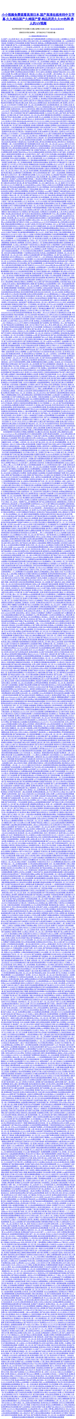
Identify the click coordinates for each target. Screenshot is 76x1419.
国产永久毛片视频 (23, 1405)
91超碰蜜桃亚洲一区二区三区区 (55, 1331)
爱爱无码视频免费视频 (39, 51)
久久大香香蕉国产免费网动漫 (29, 1055)
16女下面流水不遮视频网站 (58, 876)
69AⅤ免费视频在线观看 (42, 730)
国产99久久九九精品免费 (56, 1289)
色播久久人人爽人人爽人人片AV (44, 419)
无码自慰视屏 (27, 471)
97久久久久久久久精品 (41, 121)
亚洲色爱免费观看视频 (55, 138)
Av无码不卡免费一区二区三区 (37, 886)
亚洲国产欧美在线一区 (47, 781)
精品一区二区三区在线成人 (23, 78)
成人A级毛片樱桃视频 (62, 1398)
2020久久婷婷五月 (17, 339)
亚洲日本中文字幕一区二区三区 (21, 563)
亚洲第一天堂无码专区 (35, 917)
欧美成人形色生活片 (13, 757)
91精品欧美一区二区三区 (64, 364)
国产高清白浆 (8, 1014)
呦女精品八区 (27, 1201)
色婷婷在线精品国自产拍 (53, 372)
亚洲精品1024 (18, 1318)
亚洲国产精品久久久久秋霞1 (64, 497)
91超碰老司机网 (19, 1281)
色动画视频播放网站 (19, 1096)
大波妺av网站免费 (63, 845)
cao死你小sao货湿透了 (53, 341)
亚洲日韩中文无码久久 (31, 934)
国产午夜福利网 (10, 1016)
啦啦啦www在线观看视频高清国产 (39, 802)
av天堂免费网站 (22, 1238)
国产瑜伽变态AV (62, 240)
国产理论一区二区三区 (48, 1121)
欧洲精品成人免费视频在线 (24, 1287)
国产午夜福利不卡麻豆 (11, 286)
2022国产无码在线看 (46, 652)
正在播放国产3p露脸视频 (47, 409)
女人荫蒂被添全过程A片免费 (59, 1123)
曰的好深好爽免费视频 (26, 582)
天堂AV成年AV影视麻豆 (44, 72)
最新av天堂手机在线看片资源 (18, 1207)
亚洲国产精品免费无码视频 (28, 685)
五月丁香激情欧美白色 (17, 835)
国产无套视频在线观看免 (50, 553)
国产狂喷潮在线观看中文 (31, 1106)
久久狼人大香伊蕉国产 (21, 244)
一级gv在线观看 (26, 792)
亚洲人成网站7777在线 (29, 436)
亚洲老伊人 (33, 1207)
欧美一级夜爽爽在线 (17, 1059)
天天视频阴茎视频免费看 (25, 997)
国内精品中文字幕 (64, 312)
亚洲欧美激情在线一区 (42, 1287)
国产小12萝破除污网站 (55, 51)
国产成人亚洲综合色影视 (54, 790)
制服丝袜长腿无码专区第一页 (38, 1123)
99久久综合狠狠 (6, 63)
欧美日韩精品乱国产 (11, 440)
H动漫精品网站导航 (28, 1246)
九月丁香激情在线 (30, 870)
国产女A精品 (62, 870)
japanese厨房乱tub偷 (29, 209)
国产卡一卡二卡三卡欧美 (43, 1328)
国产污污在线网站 (57, 526)
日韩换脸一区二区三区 (64, 253)
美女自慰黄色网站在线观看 (53, 738)
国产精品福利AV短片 (16, 372)
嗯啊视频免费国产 (63, 697)
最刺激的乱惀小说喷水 (57, 905)
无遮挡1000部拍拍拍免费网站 (25, 681)
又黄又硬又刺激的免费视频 (13, 253)
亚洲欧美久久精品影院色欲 (16, 386)
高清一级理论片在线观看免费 (29, 255)
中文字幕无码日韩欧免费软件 (33, 251)
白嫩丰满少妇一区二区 (52, 183)
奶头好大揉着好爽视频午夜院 (19, 275)
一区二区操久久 (6, 378)
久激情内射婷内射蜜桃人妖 (14, 154)
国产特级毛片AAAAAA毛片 (34, 265)
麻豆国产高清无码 (52, 1213)
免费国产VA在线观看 (53, 613)
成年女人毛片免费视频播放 (37, 1275)
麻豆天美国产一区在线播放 (26, 862)
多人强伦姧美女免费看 (24, 882)
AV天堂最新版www (37, 1119)
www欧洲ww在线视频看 (26, 623)
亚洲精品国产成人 (22, 787)
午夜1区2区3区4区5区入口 (15, 736)
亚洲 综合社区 (39, 292)
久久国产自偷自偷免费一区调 (33, 592)
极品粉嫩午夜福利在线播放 (42, 882)
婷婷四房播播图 (34, 734)
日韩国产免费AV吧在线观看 (34, 666)
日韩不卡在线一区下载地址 (27, 1195)
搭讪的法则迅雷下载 (22, 1380)
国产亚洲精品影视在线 (26, 775)
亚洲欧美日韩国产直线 (9, 1368)
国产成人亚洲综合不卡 (64, 255)
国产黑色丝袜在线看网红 (51, 281)
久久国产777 (7, 135)
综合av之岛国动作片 (30, 306)
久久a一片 (67, 644)
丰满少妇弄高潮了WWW (47, 127)
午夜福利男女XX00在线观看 (47, 870)
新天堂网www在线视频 (21, 1382)
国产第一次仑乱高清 (67, 530)
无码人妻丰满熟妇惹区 (25, 395)
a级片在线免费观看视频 (59, 1016)
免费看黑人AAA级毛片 (10, 637)
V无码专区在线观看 (64, 360)
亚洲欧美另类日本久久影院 (34, 923)
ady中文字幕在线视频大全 (20, 240)
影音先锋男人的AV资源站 (12, 415)
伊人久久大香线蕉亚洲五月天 (45, 107)
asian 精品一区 (26, 510)
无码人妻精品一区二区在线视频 (24, 964)
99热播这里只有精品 (41, 236)
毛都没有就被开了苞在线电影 (42, 273)
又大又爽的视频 (8, 759)
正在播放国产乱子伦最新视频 (58, 524)
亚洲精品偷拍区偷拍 (21, 1028)
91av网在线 (20, 1263)
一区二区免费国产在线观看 (48, 1036)
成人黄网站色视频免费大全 (14, 666)
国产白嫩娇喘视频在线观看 (34, 113)
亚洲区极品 (7, 329)
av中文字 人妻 (62, 164)
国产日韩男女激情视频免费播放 (27, 993)
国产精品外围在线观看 (17, 837)
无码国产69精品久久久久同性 (27, 522)
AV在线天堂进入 (30, 154)
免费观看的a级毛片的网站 (18, 430)
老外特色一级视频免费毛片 (63, 1376)
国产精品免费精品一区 (48, 255)
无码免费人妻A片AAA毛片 (16, 218)
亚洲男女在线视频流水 (65, 1127)
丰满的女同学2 (51, 471)
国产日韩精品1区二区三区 (22, 397)
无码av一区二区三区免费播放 (50, 1030)
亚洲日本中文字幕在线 (24, 428)
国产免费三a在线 (60, 66)
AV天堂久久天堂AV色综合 (19, 164)
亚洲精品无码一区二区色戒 (20, 1357)
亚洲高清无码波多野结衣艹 (10, 874)
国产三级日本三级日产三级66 (14, 985)
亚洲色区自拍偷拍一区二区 (38, 479)
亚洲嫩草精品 (24, 86)
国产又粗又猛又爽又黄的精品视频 (21, 454)
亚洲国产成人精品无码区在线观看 (38, 90)
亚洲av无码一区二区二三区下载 (61, 1028)
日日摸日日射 (63, 43)
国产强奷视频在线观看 (16, 1164)
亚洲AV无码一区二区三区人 (35, 545)
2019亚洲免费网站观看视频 (31, 656)
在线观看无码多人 (35, 845)
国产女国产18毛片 (22, 1353)
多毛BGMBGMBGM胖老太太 (44, 425)
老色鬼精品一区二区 (56, 683)
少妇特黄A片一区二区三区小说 (28, 1001)
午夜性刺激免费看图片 (40, 207)
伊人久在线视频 (44, 117)
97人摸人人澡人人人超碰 (24, 234)
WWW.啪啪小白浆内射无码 (27, 843)
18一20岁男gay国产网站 (59, 658)
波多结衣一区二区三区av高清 (34, 115)
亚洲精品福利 (24, 399)
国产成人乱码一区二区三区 (44, 442)
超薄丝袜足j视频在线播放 (54, 257)
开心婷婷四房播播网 (54, 230)
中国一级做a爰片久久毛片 (47, 1396)
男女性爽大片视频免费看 (47, 522)
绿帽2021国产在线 (68, 1365)
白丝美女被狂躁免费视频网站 (53, 1150)
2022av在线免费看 (7, 1168)
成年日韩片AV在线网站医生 (16, 460)
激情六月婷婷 (60, 800)
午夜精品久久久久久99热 (55, 249)
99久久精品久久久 (32, 1061)
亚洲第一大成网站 (65, 1343)
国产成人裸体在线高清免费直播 (12, 530)
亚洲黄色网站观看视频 (50, 837)
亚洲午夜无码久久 (63, 909)
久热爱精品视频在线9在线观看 (64, 1339)
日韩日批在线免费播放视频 (42, 565)
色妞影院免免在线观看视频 (19, 890)
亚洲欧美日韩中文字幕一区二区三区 (27, 1098)
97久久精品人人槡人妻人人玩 (57, 160)
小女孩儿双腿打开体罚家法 (21, 329)
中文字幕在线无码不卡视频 (32, 55)
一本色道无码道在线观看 (9, 695)
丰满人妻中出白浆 (58, 296)
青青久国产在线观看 (10, 1226)
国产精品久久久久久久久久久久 (51, 637)
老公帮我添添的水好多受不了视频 (15, 1123)
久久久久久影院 (37, 1197)
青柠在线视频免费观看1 (50, 987)
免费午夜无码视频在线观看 (10, 345)
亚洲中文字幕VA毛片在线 (13, 1174)
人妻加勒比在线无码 (8, 425)
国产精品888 (27, 950)
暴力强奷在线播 (38, 1394)
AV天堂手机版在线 (50, 222)
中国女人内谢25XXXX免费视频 (52, 185)
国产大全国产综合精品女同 (10, 884)
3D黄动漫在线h (14, 979)
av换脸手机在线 (29, 349)
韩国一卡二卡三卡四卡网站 (35, 1256)
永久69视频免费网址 (62, 1024)
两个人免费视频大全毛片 (29, 1162)
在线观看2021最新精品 (16, 1390)
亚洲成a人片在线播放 (55, 625)
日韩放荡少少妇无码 (28, 921)
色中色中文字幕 (56, 117)
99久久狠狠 (48, 917)
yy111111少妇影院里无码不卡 (11, 859)
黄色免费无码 (30, 736)
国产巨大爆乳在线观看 (16, 1088)
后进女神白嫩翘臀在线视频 (50, 576)
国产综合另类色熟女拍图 (62, 380)
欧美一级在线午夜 (51, 654)
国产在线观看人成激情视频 (41, 954)
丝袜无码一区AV (66, 563)
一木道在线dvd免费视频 (33, 814)
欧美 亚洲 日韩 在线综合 (26, 619)
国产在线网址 (44, 323)
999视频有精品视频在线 (41, 261)
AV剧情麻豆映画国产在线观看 (45, 1261)
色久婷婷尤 (52, 886)
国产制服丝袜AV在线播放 (19, 722)
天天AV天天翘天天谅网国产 (22, 1117)
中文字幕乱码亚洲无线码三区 (33, 82)
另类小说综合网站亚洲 (37, 676)
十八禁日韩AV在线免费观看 (38, 1238)
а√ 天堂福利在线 (47, 1184)
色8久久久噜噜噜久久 (23, 1314)
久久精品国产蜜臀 (7, 72)
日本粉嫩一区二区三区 (27, 1269)
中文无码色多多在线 (47, 351)
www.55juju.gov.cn (11, 697)
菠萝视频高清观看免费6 (64, 226)
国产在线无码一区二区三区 (24, 827)
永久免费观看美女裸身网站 (52, 140)
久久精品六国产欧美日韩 (40, 1388)
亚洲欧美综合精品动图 (11, 929)
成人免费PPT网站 (51, 903)
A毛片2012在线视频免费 (38, 1003)
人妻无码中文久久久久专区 (56, 302)
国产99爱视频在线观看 (42, 458)
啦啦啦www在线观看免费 (31, 594)
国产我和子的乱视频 (32, 1110)
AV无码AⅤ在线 (36, 63)
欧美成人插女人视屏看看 (10, 641)
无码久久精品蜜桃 (16, 880)
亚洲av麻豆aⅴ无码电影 (26, 724)
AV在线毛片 (29, 516)
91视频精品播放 (10, 395)
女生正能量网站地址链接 (21, 755)
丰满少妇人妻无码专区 (32, 166)
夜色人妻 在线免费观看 (9, 1041)
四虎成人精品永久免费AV (61, 430)
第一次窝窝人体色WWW (31, 1180)
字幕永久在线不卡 (50, 600)
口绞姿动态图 (16, 333)
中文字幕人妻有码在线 (46, 859)
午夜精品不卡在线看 (32, 1285)
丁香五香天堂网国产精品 (43, 179)
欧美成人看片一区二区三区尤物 (24, 135)
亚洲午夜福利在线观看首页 (41, 1086)
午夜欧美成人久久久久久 (57, 1388)
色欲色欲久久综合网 (62, 539)
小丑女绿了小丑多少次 (65, 835)
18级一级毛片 (67, 1100)
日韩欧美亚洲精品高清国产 (48, 606)
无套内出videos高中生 (63, 868)
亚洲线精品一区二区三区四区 (25, 829)
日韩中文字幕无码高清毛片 (30, 810)
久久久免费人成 (60, 310)
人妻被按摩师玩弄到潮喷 (17, 539)
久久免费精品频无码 (64, 534)
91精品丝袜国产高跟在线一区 (53, 288)
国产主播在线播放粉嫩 (17, 193)
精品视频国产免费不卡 (37, 96)
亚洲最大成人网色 (35, 958)
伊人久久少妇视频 (60, 532)
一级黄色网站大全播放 (22, 520)
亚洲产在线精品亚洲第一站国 (44, 621)
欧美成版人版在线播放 (58, 154)
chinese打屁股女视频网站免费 (43, 557)
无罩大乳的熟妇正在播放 (54, 787)
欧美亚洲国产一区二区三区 (62, 1390)
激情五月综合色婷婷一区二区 (56, 96)
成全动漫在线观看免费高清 (47, 1236)
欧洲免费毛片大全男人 (31, 1030)
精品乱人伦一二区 (58, 321)
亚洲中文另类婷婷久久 (61, 209)
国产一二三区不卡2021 (48, 1232)
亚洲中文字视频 (53, 135)
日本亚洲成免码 (56, 705)
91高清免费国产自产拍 (29, 767)
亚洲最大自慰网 (29, 1147)
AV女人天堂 (7, 506)
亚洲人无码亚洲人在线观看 (56, 1203)
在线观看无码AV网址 (40, 1392)
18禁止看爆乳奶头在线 (65, 432)
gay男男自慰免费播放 (40, 683)
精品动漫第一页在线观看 (15, 277)
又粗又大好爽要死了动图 (65, 70)
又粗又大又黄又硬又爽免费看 (64, 1201)
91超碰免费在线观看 (11, 590)
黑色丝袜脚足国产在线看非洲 (25, 759)
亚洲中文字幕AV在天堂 (27, 226)
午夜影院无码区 (40, 901)
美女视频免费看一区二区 (63, 442)
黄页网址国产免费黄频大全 (20, 1075)
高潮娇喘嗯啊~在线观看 (49, 1152)
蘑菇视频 (41, 639)
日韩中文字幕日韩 (57, 386)
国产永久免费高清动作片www (46, 70)
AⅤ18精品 (59, 1320)
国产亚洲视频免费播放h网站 (49, 228)
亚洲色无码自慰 (31, 193)
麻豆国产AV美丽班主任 (27, 981)
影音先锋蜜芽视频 (27, 292)
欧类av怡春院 (42, 578)
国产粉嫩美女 (22, 1230)
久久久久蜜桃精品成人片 (52, 294)
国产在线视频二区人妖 (48, 1088)
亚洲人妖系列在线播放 (19, 580)
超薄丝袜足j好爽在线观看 (12, 555)
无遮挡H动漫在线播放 (40, 162)
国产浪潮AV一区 (20, 1300)
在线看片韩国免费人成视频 (40, 125)
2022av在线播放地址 (51, 1291)
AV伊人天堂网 (69, 722)
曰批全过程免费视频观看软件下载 (24, 1337)
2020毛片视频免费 (29, 382)
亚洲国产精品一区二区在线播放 (59, 298)
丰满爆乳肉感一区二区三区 (45, 226)
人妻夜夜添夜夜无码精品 (62, 884)
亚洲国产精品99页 (31, 43)
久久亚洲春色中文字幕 (24, 1158)
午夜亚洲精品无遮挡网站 (65, 1038)
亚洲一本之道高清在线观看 (32, 892)
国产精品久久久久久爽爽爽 (65, 277)
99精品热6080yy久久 (30, 1273)
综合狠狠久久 (53, 713)
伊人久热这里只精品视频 (17, 294)
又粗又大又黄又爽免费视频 (57, 1065)
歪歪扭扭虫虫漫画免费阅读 (53, 1145)
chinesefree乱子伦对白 (48, 1316)
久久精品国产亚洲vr (56, 1252)
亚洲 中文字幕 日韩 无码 (53, 1193)
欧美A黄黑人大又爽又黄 (13, 592)
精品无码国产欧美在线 (11, 1022)
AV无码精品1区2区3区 (42, 775)
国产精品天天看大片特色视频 (53, 366)
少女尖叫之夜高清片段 (9, 833)
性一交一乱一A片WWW (22, 954)
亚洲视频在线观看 (45, 1178)
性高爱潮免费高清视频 (41, 771)
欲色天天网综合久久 (17, 257)
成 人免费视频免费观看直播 (27, 450)
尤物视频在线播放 (63, 656)
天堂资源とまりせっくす (37, 1203)
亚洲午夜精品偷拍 (30, 380)
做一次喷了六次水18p (49, 1372)
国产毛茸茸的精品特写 (60, 843)
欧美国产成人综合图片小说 (19, 96)
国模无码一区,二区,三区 (35, 1230)
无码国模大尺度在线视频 (15, 43)
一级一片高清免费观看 (16, 144)
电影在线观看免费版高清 (33, 987)
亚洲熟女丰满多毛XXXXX (51, 485)
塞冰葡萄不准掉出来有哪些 (32, 497)
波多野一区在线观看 (24, 207)
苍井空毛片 (52, 240)
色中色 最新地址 (68, 635)
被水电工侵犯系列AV (58, 142)
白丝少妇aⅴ (63, 948)
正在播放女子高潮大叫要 (54, 545)
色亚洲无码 (8, 705)
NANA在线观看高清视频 (43, 440)
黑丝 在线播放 (49, 539)
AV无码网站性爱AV (60, 1328)
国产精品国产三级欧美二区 (12, 1106)
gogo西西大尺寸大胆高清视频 (24, 1090)
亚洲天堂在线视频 (10, 1415)
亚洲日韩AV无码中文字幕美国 (49, 1347)
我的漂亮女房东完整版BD (17, 1254)
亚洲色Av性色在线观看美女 (35, 660)
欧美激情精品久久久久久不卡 (38, 722)
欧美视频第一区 (46, 197)
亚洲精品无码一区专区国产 (64, 728)
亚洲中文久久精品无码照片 (34, 372)
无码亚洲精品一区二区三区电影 (44, 726)
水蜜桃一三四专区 (11, 98)
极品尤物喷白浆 (23, 61)
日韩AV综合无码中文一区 (37, 580)
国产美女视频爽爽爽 (35, 263)
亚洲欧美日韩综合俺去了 (54, 428)
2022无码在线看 (39, 794)
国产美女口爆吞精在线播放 (25, 537)
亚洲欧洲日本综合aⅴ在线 (57, 1006)
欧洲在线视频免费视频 (47, 979)
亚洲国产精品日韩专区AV (39, 812)
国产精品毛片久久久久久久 (57, 559)
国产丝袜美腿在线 (47, 1082)
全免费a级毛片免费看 (18, 473)
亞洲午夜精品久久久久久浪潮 (30, 897)
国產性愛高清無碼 (36, 1267)
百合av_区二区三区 (59, 1078)
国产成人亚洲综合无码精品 (49, 977)
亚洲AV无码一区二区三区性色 (50, 1300)
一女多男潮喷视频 (16, 127)
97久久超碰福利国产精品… (49, 1059)
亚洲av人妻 (36, 584)
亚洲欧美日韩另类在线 (9, 411)
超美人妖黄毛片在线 (65, 469)
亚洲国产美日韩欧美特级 (47, 374)
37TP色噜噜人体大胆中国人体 (38, 304)
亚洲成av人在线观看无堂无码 (33, 417)
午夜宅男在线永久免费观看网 (51, 1104)
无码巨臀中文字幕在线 (50, 491)
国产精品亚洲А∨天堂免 (34, 1096)
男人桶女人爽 (31, 911)
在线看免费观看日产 (43, 1269)
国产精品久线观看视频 (11, 1296)
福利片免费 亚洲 (64, 617)
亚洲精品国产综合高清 (11, 1092)
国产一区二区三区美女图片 (25, 1271)
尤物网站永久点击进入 (43, 695)
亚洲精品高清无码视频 (9, 750)
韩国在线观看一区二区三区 (32, 880)
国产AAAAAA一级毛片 (54, 841)
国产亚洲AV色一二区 (67, 958)
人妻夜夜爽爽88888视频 (31, 84)
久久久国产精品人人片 (46, 310)
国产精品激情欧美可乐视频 (58, 681)
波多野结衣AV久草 (10, 1195)
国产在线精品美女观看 (58, 646)
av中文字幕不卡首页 (41, 997)
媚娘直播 (13, 57)
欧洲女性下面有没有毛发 (36, 1069)
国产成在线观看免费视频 (10, 960)
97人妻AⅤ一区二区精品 (50, 1215)
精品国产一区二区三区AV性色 (23, 1024)
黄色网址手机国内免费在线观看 (52, 98)
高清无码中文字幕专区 (57, 1355)
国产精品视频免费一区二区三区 (63, 440)
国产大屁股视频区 (11, 685)
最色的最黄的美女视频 (37, 1084)
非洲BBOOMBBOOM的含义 (36, 1254)
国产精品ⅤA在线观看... (19, 1275)
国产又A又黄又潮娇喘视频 (65, 1001)
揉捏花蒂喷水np (29, 353)
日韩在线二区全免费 (16, 625)
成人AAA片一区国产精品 (44, 232)
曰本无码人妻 (15, 249)
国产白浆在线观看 (66, 158)
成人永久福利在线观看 (51, 757)
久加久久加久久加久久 (52, 785)
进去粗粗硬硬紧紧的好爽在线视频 (59, 1108)
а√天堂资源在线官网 (49, 1127)
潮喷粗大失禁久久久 (49, 773)
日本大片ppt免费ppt (49, 1038)
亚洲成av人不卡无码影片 (10, 133)
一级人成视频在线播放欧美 (28, 1166)
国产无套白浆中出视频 (42, 1345)
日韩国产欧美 (63, 1374)
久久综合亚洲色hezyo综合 (32, 185)
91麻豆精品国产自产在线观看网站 (17, 1156)
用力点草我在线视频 (28, 942)
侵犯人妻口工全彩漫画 (55, 641)
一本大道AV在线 (35, 86)
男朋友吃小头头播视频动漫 (61, 619)
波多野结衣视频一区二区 (46, 306)
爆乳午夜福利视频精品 (49, 1053)
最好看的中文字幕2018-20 (29, 1277)
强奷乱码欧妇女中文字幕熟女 (17, 212)
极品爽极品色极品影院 (67, 765)
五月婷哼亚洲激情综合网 (65, 399)
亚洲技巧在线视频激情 (60, 1296)
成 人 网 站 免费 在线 (52, 325)
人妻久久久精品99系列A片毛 (42, 825)
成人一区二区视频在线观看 (17, 864)
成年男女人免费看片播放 (54, 528)
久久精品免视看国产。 (67, 460)
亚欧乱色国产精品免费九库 (55, 247)
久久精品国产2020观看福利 (61, 395)
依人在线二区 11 (54, 391)
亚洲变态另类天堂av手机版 (37, 1032)
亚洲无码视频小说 (37, 1314)
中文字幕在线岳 (54, 631)
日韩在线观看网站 (19, 660)
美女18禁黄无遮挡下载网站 (40, 1137)
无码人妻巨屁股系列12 (54, 742)
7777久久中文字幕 (7, 718)
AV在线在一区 (63, 1041)
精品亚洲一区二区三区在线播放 (18, 1283)
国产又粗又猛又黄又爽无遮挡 (62, 565)
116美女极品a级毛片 (45, 1250)
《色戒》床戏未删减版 (28, 446)
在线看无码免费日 (66, 701)
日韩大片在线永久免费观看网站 (37, 1281)
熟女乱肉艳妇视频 (59, 981)
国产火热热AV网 (67, 1189)
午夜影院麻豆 (14, 111)
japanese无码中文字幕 (25, 321)
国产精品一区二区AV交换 (35, 205)
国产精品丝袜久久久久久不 (14, 1051)
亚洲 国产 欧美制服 (62, 306)
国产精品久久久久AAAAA (18, 1326)
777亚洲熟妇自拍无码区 (31, 253)
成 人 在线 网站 (12, 574)
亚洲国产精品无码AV (20, 600)
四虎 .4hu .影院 (25, 1224)
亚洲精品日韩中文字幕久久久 (49, 345)
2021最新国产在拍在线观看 (10, 767)
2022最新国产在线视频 (64, 1415)
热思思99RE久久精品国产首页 (39, 244)
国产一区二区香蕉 (48, 86)
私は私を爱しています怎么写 (32, 816)
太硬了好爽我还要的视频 (65, 1232)
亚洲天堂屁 (63, 627)
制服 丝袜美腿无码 (41, 1073)
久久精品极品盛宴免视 (39, 45)
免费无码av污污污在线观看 (55, 343)
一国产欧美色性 (50, 534)
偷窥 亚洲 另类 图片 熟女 (42, 1211)
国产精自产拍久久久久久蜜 (60, 555)
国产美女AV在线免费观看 (13, 1020)
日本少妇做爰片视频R (27, 1022)
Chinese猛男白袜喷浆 (32, 1088)
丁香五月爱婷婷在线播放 (47, 1359)
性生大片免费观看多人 (49, 594)
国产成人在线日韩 (51, 1314)
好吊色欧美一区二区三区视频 (57, 1380)
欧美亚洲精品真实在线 (31, 777)
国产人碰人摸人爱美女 (45, 209)
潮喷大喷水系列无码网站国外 (46, 109)
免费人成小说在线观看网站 (45, 586)
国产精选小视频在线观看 (15, 168)
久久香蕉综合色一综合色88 (45, 720)
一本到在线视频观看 (15, 471)
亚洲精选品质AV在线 (8, 787)
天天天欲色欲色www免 (42, 629)
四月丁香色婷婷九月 (51, 833)
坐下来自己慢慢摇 (40, 271)
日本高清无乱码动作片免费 (20, 88)
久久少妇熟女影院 (60, 664)
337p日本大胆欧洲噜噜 (30, 606)
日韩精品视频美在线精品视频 (26, 1236)
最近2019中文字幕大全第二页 (31, 1215)
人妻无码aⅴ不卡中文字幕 (50, 1240)
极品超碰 (53, 432)
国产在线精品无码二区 (61, 1131)
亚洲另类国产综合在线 (60, 100)
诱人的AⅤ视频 (24, 1150)
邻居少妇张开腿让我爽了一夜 (54, 923)
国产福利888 (51, 393)
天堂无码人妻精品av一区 (33, 242)
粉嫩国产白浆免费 (18, 604)
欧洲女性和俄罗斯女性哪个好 (13, 876)
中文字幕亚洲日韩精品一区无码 (49, 1043)
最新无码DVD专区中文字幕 (14, 578)
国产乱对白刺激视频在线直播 (35, 841)
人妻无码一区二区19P (27, 442)
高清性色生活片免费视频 (49, 1403)
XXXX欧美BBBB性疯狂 (10, 267)
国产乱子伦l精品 (61, 973)
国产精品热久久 (15, 816)
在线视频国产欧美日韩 (27, 1261)
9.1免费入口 (70, 831)
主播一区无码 (7, 524)
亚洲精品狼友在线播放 (20, 378)
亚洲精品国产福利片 (47, 716)
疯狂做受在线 (65, 191)
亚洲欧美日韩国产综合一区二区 (14, 393)
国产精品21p (70, 61)
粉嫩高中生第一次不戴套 (10, 442)
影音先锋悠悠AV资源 (35, 627)
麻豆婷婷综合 (50, 277)
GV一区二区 (54, 403)
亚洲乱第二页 (42, 641)
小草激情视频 (13, 773)
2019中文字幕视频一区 (30, 567)
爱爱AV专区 (59, 572)
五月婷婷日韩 (33, 648)
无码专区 (64, 384)
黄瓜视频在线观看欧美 (26, 901)
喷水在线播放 (60, 621)
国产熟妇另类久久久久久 (25, 1026)
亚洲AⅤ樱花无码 (40, 1014)
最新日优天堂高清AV (34, 765)
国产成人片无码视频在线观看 (31, 465)
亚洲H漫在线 (53, 761)
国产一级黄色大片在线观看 (10, 796)
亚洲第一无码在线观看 (11, 1277)
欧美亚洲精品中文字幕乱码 (15, 487)
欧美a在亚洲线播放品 (64, 685)
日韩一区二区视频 (63, 1298)
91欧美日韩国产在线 (38, 1407)
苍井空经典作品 (56, 718)
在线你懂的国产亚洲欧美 (56, 368)
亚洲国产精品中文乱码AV (37, 670)
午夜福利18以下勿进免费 (25, 142)
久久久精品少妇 (43, 450)
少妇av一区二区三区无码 (38, 240)
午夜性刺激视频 (46, 855)
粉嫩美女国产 (8, 822)
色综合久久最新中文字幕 (11, 999)
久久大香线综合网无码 (33, 1372)
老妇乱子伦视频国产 (38, 613)
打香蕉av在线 (67, 105)
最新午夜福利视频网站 (31, 514)
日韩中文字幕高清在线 (61, 652)
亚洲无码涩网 (39, 119)
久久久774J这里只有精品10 (10, 1010)
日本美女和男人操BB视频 (54, 1084)
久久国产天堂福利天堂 (11, 644)
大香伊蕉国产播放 (50, 931)
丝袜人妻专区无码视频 (43, 142)
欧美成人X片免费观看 (18, 123)
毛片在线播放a (16, 1189)
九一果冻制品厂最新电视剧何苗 (42, 753)
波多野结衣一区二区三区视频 (35, 831)
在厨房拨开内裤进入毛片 (20, 1170)
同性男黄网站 (65, 1075)
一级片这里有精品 (30, 596)
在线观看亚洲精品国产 (29, 1102)
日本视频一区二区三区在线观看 (22, 683)
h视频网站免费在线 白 (37, 804)
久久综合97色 (50, 113)
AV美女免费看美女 (9, 1217)
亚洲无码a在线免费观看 (46, 1378)
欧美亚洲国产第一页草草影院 (47, 1102)
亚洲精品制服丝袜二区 (41, 792)
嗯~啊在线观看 (42, 615)
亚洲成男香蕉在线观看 (23, 1294)
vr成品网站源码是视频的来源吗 (21, 825)
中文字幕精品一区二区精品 (33, 129)
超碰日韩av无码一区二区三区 (12, 892)
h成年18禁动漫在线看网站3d (40, 847)
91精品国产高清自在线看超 (48, 796)
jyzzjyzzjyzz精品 (29, 1263)
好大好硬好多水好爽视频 (16, 1034)
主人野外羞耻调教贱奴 (62, 1184)
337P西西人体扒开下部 (35, 384)
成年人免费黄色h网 (27, 884)
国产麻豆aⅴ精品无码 (13, 921)
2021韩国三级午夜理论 (55, 964)
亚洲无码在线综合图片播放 (53, 592)
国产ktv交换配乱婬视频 (41, 646)
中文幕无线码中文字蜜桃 (59, 1413)
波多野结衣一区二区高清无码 (31, 491)
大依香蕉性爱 (11, 761)
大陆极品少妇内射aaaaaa (11, 1242)
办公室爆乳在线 (51, 901)
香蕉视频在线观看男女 (63, 1335)
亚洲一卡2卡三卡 (35, 199)
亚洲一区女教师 (59, 983)
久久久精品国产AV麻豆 (43, 347)
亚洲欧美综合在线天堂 (44, 602)
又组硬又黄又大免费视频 (66, 1259)
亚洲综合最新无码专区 (59, 1195)
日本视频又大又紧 (68, 971)
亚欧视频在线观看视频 (38, 160)
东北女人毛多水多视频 (61, 82)
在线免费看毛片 (62, 1316)
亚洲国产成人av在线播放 (23, 1361)
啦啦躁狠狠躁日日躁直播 (27, 641)
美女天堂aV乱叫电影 (49, 845)
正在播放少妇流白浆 (45, 1162)
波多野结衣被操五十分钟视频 (38, 1226)
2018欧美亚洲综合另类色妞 (36, 1187)
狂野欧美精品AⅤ (14, 771)
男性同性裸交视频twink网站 (30, 874)
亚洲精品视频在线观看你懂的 (53, 242)
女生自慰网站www (58, 1086)
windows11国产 (69, 462)
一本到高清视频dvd (32, 1034)
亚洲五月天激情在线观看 (22, 713)
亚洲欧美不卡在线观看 (48, 212)
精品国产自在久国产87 (23, 1298)
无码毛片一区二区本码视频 (39, 61)
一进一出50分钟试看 (12, 1209)
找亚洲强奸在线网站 (49, 1320)
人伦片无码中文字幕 (43, 1263)
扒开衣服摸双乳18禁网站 (57, 1129)
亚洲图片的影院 (39, 454)
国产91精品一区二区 (10, 1012)
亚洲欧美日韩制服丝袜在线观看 (45, 662)
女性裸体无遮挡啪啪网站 (42, 234)
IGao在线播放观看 (18, 76)
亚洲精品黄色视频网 (22, 53)
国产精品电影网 (31, 448)
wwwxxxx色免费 (9, 989)
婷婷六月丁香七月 (45, 1277)
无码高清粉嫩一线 (56, 775)
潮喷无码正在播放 (16, 1333)
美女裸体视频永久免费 (53, 991)
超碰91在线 (20, 855)
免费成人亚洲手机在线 (24, 631)
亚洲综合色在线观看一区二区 (29, 977)
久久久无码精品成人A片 (51, 158)
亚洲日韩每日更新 (64, 740)
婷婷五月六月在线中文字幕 (12, 269)
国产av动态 (26, 1324)
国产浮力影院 (6, 333)
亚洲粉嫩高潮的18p (51, 711)
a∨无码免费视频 (48, 415)
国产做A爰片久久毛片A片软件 (54, 985)
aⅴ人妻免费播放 (41, 1199)
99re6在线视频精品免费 (47, 648)
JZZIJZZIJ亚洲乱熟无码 (61, 1162)
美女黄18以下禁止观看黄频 (19, 995)
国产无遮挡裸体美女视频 (64, 853)
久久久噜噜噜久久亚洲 (38, 249)
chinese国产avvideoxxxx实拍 (22, 524)
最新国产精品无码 (59, 72)
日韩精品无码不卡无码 (9, 1341)
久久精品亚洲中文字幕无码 (32, 1038)
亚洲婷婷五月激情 (68, 129)
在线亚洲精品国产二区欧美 (46, 697)
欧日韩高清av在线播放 (43, 1386)
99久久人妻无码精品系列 (47, 598)
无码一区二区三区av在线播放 (39, 467)
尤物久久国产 (38, 703)
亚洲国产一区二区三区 (13, 358)
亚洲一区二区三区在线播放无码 (35, 105)
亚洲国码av (14, 1071)
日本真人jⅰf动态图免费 (37, 890)
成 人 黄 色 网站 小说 (67, 1394)
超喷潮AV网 (30, 347)
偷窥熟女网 (34, 502)
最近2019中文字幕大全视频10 (46, 909)
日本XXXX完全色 (44, 925)
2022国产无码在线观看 (57, 771)
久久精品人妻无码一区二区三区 (33, 931)
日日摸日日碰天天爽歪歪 (16, 298)
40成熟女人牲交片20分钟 (54, 53)
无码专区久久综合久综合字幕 (38, 687)
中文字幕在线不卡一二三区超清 (21, 47)
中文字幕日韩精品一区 (24, 1143)
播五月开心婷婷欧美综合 (29, 493)
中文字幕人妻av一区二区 (13, 594)
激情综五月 (68, 911)
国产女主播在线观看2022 (51, 958)
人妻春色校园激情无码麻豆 (30, 952)
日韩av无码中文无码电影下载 (47, 818)
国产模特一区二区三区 (40, 631)
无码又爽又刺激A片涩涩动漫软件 (23, 296)
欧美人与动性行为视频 (12, 699)
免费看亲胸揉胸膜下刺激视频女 (15, 288)
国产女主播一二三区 (12, 576)
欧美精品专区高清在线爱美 (60, 456)
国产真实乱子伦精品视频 (50, 530)
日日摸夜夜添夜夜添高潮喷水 (36, 218)
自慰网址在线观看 (7, 78)
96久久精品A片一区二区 (18, 1069)
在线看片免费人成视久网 (28, 839)
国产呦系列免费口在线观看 (65, 1217)
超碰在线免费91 (36, 434)
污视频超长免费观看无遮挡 (31, 1316)
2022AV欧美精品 (60, 86)
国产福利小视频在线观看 (59, 1115)
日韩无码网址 (25, 249)
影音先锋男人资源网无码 (59, 487)
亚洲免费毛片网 (57, 938)
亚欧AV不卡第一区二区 (47, 189)
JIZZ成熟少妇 (48, 475)
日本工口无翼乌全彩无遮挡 (44, 1398)
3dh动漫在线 (70, 425)
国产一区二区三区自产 (48, 1001)
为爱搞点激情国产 (31, 578)
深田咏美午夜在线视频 (30, 1347)
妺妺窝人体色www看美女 (59, 1168)
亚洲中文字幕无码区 (43, 1016)
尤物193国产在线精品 (17, 1372)
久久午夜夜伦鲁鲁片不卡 (51, 940)
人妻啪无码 (38, 757)
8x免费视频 (53, 997)
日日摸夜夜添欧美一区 (54, 105)
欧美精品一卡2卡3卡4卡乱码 (53, 703)
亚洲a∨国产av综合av (67, 421)
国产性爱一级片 (68, 265)
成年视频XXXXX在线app (60, 1219)
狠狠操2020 (47, 430)
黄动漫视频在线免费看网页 (47, 740)
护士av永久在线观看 (56, 304)
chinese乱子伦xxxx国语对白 (53, 1197)
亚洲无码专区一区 (17, 109)
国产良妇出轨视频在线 (24, 565)
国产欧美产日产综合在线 (24, 1365)
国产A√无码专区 (55, 1365)
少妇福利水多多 (27, 419)
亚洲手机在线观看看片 (57, 339)
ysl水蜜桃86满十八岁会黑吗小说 (47, 267)
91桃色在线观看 (68, 872)
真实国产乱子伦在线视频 (33, 327)
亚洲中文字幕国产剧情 (63, 859)
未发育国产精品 (65, 281)
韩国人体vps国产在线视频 (18, 670)
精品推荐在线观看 (61, 956)
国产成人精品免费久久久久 (17, 201)
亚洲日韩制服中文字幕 (22, 1129)
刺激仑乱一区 (58, 878)
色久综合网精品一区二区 (14, 514)
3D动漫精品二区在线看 (49, 1182)
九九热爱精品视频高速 (50, 460)
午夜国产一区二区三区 (28, 1339)
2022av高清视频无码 (46, 693)
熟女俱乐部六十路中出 (37, 1283)
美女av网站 (37, 312)
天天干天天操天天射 (33, 487)
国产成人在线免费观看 (52, 1119)
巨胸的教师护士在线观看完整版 (31, 644)
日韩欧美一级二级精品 (57, 61)
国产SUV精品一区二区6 (16, 814)
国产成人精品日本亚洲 (27, 695)
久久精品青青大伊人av (35, 1409)
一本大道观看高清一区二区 (43, 1318)
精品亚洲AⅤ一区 (7, 146)
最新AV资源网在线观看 (25, 779)
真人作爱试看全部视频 (39, 520)
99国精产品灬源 (24, 502)
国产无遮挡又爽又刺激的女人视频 (36, 339)
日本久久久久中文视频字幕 (12, 185)
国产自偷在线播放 (7, 1203)
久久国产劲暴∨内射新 (48, 588)
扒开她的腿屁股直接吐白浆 (64, 586)
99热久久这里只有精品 (43, 537)
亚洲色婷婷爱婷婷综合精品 (57, 574)
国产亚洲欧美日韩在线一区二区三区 (43, 1415)
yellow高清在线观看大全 (38, 401)
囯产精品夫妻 (16, 664)
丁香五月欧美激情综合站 (11, 483)
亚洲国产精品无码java (20, 152)
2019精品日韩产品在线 (55, 578)
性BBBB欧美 (7, 1302)
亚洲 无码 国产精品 (53, 378)
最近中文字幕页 (67, 1047)
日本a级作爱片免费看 (23, 220)
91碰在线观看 (62, 1182)
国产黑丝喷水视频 (20, 769)
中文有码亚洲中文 (30, 672)
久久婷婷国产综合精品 (47, 286)
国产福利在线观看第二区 (28, 740)
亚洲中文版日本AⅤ (30, 100)
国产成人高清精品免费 (21, 804)
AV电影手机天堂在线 (38, 1405)
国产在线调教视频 (20, 738)
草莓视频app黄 (59, 911)
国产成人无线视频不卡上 (28, 615)
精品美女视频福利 (60, 84)
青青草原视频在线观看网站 (35, 343)
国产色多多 (26, 214)
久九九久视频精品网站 (21, 569)
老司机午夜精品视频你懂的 (44, 707)
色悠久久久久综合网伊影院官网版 (21, 271)
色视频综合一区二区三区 (15, 841)
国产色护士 (41, 534)
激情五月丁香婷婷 (8, 1135)
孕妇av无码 (48, 384)
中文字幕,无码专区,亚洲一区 (32, 358)
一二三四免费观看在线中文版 (45, 1057)
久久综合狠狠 (69, 1008)
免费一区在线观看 (26, 629)
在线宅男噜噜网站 (57, 90)
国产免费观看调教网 (38, 39)
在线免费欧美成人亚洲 (53, 1256)
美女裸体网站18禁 (39, 471)
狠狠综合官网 (29, 707)
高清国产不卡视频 (49, 88)
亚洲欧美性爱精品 (39, 1265)
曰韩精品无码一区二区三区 (16, 138)
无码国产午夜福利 (35, 319)
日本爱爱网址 (63, 1014)
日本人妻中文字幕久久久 (41, 1279)
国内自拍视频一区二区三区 (26, 1244)
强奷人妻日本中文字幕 (66, 639)
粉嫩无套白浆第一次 (13, 290)
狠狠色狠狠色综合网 (49, 290)
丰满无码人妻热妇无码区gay (18, 845)
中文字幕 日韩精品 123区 (62, 1248)
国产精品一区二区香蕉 (43, 619)
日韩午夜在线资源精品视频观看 (61, 148)
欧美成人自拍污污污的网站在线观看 (28, 1080)
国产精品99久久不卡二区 (38, 195)
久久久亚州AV (32, 123)
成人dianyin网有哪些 (17, 658)
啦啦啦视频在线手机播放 (57, 1273)
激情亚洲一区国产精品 (45, 1337)
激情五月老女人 (58, 962)
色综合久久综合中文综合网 (40, 1224)
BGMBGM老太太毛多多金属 (61, 954)
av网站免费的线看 (27, 757)
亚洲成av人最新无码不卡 (41, 1411)
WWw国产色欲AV (36, 88)
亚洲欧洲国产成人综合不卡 (25, 1370)
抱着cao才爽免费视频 (35, 430)
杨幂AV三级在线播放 (39, 543)
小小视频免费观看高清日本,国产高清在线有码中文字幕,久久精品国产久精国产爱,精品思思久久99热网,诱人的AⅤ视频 (38, 19)
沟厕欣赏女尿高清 (9, 183)
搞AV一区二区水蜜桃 (23, 39)
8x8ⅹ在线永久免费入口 (56, 1392)
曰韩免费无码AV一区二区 (63, 436)
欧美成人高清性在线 (21, 1203)
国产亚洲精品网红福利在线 (40, 1168)
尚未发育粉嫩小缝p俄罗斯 (65, 892)
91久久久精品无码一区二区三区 (43, 950)
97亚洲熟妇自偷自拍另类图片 (25, 72)
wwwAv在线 (25, 1065)
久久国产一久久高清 (8, 39)
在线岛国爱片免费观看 (40, 913)
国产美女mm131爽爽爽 (31, 1374)
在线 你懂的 (27, 475)
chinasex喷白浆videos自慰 (53, 265)
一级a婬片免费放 (35, 1191)
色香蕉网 (53, 467)
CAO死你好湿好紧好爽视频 (64, 794)
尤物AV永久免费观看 (30, 518)
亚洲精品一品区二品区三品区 (65, 481)
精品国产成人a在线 (15, 1347)
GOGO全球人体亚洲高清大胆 (19, 1355)
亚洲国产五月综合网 (22, 1182)
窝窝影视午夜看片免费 (22, 541)
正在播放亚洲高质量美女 (10, 1003)
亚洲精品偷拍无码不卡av (22, 1213)
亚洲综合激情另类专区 (48, 514)
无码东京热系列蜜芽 (37, 1047)
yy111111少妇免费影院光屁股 (36, 407)
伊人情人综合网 (6, 1108)
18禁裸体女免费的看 (64, 1246)
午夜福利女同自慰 (31, 131)
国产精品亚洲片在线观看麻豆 (14, 325)
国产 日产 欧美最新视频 (44, 349)
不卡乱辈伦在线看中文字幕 (53, 1267)
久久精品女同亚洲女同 (30, 1189)
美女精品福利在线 (16, 209)
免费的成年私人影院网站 (64, 720)
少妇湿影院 (47, 590)
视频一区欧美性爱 (7, 351)
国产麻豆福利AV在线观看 (26, 761)
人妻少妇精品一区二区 (60, 74)
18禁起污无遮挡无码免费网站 (59, 547)
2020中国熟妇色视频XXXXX (46, 370)
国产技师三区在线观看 (67, 224)
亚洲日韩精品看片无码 (53, 1069)
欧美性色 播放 (25, 812)
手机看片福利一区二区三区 (40, 718)
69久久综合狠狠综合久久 (38, 1065)
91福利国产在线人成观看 (21, 785)
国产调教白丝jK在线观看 (56, 504)
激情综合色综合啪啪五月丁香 (24, 969)
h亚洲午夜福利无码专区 (20, 506)
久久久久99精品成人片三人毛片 (63, 748)
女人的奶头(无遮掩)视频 (29, 481)
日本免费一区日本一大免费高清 (13, 707)
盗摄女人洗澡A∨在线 (65, 1053)
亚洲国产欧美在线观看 (29, 639)
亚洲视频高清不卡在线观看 (54, 1230)
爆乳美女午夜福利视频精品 (41, 146)
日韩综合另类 (22, 917)
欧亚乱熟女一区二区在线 (44, 1376)
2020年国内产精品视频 (66, 907)
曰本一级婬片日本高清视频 (43, 1248)
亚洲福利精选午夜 (20, 701)
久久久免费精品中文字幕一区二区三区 (23, 534)
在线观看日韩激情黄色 (29, 936)
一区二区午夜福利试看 (34, 158)
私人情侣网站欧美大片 (11, 812)
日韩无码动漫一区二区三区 (22, 1279)
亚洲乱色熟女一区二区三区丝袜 (57, 1304)
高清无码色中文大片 (49, 835)
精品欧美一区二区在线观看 (49, 1055)
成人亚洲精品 (53, 736)
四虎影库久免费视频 (17, 242)
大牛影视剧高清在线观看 (15, 944)
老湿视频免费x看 (12, 901)
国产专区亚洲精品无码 (42, 456)
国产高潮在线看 (24, 1304)
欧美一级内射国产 (20, 302)
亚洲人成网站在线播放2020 (29, 979)
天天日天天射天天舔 (52, 701)
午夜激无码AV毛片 (43, 862)
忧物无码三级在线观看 (28, 1112)
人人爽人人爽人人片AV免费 (10, 465)
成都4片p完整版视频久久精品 (44, 572)
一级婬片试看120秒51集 (17, 1018)
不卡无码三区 (17, 598)
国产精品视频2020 (16, 475)
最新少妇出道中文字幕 (65, 880)
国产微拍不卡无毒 (22, 222)
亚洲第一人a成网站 (8, 909)
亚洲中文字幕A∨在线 (39, 1071)
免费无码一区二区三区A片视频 (29, 637)
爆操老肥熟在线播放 (28, 70)
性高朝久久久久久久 (16, 870)
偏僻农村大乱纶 (59, 806)
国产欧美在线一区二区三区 (31, 1240)
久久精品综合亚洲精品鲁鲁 (19, 1067)
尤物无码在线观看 (13, 905)
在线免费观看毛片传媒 (9, 917)
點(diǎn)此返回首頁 (57, 29)
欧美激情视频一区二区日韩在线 (39, 1115)
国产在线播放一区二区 (46, 956)
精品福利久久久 (43, 314)
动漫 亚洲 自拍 (12, 1386)
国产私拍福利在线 (50, 1160)
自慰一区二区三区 (47, 1180)
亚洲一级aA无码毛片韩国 (18, 763)
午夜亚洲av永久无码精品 (36, 903)
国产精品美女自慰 (53, 331)
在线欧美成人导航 (64, 508)
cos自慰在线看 (31, 609)
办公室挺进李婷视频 (41, 905)
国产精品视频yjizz (42, 216)
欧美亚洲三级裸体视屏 (55, 1341)
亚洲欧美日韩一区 (51, 666)
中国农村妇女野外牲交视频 (61, 929)
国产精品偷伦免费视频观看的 (43, 1201)
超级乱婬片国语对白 (44, 100)
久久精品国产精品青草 (58, 175)
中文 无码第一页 (64, 1152)
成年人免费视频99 (53, 271)
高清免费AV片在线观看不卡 (24, 1073)
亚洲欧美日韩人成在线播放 (55, 670)
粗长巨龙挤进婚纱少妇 (16, 265)
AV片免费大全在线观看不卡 (16, 1061)
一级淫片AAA (62, 471)
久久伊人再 (19, 1030)
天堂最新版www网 (30, 335)
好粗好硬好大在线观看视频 (58, 156)
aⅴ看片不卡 (58, 92)
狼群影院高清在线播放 (37, 991)
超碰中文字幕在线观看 (31, 323)
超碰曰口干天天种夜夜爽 (22, 273)
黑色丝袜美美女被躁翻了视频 (64, 693)
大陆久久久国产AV (11, 744)
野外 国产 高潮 (16, 189)
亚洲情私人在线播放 (67, 1098)
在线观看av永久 (51, 164)
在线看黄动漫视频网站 (51, 49)
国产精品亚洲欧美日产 (26, 456)
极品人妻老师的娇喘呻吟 (13, 1310)
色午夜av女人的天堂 (44, 1195)
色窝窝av (44, 368)
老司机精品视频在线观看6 (34, 181)
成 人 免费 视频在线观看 (60, 1067)
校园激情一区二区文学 (37, 787)
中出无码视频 (53, 1384)
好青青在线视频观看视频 (45, 609)
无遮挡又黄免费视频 (59, 537)
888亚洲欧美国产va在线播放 (15, 1256)
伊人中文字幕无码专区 (55, 489)
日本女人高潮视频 (11, 1047)
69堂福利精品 (39, 1417)
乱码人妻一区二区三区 (37, 1156)
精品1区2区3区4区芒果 (64, 514)
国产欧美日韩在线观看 (38, 247)
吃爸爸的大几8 (66, 849)
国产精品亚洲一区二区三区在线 (63, 882)
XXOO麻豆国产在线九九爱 (40, 1351)
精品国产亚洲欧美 (42, 681)
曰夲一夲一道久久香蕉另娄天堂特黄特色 (36, 555)
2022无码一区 (59, 351)
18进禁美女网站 (68, 637)
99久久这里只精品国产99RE (13, 100)
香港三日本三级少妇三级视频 (61, 847)
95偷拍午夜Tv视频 (48, 1080)
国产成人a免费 (63, 931)
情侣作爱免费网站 (25, 1071)
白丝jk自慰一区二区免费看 (29, 693)
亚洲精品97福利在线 (44, 705)
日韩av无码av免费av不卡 (9, 500)
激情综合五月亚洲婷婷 (29, 360)
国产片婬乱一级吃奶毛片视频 (57, 1003)
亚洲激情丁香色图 (64, 633)
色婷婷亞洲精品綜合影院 (66, 699)
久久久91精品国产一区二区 (42, 650)
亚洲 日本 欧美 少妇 (45, 448)
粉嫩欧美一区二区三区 (17, 728)
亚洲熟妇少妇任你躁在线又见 (60, 125)
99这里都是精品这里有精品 (10, 292)
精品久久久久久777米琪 (36, 654)
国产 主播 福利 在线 (47, 1034)
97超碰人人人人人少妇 (37, 506)
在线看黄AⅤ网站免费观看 (25, 236)
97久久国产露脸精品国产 (31, 1152)
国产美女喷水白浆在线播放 (37, 1326)
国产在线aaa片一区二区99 (54, 506)
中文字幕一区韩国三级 (20, 366)
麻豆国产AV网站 (69, 1341)
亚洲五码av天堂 (43, 1273)
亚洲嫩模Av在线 (20, 90)
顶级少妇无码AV (50, 1357)
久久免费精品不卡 (12, 977)
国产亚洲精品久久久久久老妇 (40, 938)
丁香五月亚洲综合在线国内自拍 (12, 1176)
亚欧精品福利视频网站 (19, 59)
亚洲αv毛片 (53, 1238)
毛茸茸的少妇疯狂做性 (33, 1053)
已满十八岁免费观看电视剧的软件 (58, 966)
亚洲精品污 (12, 1026)
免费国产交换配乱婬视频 (11, 942)
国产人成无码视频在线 (60, 308)
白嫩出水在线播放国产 (18, 609)
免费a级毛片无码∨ (56, 220)
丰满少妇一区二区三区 (11, 368)
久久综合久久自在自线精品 (29, 1010)
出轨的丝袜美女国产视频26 (63, 94)
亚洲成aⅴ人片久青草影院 (55, 1187)
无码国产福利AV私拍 (32, 1164)
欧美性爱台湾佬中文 (52, 152)
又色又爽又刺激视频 (36, 1291)
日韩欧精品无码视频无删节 (60, 730)
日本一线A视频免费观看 (57, 864)
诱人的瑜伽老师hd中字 (23, 434)
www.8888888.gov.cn (36, 222)
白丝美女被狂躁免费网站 (35, 539)
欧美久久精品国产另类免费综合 (42, 1131)
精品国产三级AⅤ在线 (25, 646)
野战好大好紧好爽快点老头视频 (60, 687)
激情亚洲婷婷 (43, 1384)
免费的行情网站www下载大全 (57, 1242)
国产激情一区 (54, 1018)
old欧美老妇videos (64, 1141)
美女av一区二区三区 (21, 170)
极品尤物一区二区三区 (23, 973)
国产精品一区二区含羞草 (49, 413)
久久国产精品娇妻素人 (52, 678)
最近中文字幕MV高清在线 (58, 1117)
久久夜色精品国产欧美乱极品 (53, 263)
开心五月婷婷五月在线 (15, 915)
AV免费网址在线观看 (49, 80)
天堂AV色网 (51, 973)
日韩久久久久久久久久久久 (44, 983)
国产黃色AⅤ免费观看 (22, 125)
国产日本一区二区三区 (46, 481)
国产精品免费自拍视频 (16, 388)
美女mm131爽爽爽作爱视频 (13, 820)
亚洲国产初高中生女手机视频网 (29, 1104)
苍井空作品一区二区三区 (26, 1386)
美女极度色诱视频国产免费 (55, 473)
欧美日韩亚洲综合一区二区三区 (49, 1207)
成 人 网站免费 (67, 615)
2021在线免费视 (33, 716)
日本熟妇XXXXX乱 (53, 39)
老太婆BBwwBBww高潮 (39, 668)
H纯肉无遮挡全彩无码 (51, 1096)
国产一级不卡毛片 (43, 154)
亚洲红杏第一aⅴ (55, 1224)
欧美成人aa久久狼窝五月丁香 (30, 368)
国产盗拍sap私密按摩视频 (35, 1193)
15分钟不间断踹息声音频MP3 (26, 512)
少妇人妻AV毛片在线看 (64, 1357)
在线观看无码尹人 (66, 279)
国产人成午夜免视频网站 (59, 783)
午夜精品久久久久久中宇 (14, 323)
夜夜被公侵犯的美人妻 (19, 1115)
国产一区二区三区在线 (37, 1234)
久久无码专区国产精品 (25, 1400)
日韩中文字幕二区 (35, 569)
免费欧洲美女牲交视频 (60, 855)
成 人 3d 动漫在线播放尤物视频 (14, 545)
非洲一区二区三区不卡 (64, 1158)
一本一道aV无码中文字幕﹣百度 (52, 1139)
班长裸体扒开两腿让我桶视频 (23, 432)
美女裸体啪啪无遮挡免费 (16, 561)
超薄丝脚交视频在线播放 (18, 654)
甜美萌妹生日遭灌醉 (60, 273)
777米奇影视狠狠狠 (35, 366)
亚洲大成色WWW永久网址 (14, 1053)
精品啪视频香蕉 (35, 275)
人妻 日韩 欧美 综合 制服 (39, 1129)
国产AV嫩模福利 (67, 613)
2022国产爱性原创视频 (9, 1405)
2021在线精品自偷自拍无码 (29, 376)
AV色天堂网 (48, 82)
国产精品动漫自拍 (44, 335)
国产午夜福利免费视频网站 (65, 1156)
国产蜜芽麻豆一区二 (57, 323)
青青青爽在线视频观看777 (43, 356)
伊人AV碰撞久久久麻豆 (33, 835)
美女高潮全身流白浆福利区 (56, 407)
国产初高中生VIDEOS (31, 1322)
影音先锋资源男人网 (55, 103)
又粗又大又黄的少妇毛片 (20, 927)
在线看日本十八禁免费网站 (40, 526)
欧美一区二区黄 (11, 946)
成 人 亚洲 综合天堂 (8, 401)
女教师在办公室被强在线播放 (39, 148)
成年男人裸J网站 (33, 1219)
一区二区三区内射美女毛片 (51, 611)
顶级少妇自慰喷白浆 (36, 995)
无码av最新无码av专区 (33, 837)
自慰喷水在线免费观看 (39, 691)
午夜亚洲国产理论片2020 (29, 409)
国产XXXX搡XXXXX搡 (22, 822)
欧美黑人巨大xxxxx (24, 866)
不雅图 (25, 991)
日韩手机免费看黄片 (57, 187)
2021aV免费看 (8, 783)
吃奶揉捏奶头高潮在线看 (44, 1271)
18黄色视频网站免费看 (24, 726)
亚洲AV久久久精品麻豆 (27, 267)
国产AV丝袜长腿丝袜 (31, 1059)
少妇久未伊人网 (15, 197)
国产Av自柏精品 (24, 1407)
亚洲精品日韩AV (19, 635)
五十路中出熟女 (63, 711)
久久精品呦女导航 (35, 1382)
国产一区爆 (62, 465)
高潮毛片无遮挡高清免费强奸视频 (25, 403)
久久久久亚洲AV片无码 (64, 1312)
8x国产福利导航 (35, 1182)
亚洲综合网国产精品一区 (60, 695)
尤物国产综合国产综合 (44, 444)
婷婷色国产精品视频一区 (65, 600)
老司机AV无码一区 (59, 197)
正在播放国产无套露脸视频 (22, 172)
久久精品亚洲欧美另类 (66, 1133)
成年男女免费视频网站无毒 (43, 1026)
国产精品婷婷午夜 (54, 59)
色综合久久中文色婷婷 (14, 84)
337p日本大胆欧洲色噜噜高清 (23, 1302)
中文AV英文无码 (9, 631)
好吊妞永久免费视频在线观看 (15, 448)
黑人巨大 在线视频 (16, 1222)
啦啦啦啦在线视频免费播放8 (31, 80)
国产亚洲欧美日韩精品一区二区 (34, 341)
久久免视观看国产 (66, 345)
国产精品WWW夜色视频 (9, 818)
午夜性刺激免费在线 (67, 915)
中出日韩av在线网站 (41, 1363)
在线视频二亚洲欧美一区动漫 (25, 602)
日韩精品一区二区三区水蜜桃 (13, 335)
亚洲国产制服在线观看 (16, 966)
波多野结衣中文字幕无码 (37, 378)
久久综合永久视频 (66, 510)
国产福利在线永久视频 (51, 421)
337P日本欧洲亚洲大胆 (62, 493)
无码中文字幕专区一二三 (60, 1211)
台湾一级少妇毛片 (34, 413)
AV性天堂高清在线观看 (59, 146)
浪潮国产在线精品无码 (16, 181)
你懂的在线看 (23, 773)
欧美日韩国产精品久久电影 (17, 627)
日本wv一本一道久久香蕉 (19, 467)
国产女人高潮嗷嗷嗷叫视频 (53, 417)
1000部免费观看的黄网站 (10, 888)
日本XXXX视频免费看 (66, 1403)
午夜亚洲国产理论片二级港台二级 (60, 479)
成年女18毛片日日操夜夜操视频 (60, 314)
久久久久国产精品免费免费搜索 (49, 411)
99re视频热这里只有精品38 (30, 999)
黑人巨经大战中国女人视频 (48, 1343)
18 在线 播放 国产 (42, 736)
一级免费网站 (41, 1242)
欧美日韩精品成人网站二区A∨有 (25, 783)
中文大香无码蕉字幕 (57, 722)
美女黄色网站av (41, 964)
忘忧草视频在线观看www (57, 668)
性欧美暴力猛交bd (61, 975)
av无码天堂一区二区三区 (41, 47)
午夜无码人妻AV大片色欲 (52, 129)
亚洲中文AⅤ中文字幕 (66, 131)
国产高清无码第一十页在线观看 (16, 802)
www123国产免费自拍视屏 (50, 1135)
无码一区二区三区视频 (20, 705)
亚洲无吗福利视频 (51, 639)
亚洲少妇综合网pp (27, 699)
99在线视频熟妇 (52, 1032)
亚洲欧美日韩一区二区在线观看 (22, 878)
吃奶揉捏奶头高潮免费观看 (38, 1228)
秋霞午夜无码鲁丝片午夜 (57, 207)
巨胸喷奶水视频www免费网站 (39, 1028)
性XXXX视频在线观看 (36, 152)
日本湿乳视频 (15, 510)
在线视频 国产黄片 (19, 1133)
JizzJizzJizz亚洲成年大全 (54, 454)
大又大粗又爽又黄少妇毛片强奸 (26, 92)
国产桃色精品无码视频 (51, 948)
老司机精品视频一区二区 (34, 899)
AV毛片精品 (49, 541)
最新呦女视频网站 (38, 866)
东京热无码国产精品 (23, 938)
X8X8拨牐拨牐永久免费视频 (28, 1396)
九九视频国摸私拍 (17, 259)
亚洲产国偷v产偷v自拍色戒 (24, 621)
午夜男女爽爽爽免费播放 (31, 1174)
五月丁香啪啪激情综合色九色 (13, 94)
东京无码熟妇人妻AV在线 (25, 1248)
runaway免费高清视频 (33, 1139)
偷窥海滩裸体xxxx (63, 80)
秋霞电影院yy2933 (60, 596)
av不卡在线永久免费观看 (66, 890)
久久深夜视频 (61, 370)
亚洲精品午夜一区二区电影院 (53, 644)
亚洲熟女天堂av (37, 590)
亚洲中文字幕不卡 (62, 189)
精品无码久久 (67, 841)
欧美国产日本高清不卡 (27, 405)
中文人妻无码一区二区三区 (47, 1166)
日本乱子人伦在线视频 (29, 748)
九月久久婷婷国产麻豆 (14, 306)
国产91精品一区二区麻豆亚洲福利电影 (26, 1403)
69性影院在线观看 (66, 119)
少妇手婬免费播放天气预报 (26, 1016)
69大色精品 (62, 761)
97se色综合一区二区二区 (47, 769)
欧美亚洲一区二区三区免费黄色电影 (30, 833)
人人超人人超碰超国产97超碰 (32, 415)
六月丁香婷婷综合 (7, 1098)
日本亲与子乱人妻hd (8, 1219)
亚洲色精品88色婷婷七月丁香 (11, 1100)
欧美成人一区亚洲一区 (49, 617)
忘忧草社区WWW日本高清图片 (46, 1259)
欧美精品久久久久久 (12, 1269)
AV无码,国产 (23, 462)
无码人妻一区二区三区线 (21, 526)
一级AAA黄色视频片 (32, 1312)
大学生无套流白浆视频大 (65, 767)
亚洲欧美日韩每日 (16, 1180)
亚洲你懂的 (11, 662)
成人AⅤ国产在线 (50, 1158)
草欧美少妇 (33, 1250)
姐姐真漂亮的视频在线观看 (53, 872)
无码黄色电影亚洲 (35, 551)
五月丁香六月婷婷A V (45, 839)
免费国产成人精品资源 (65, 109)
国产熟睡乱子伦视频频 (16, 469)
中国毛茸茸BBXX (67, 230)
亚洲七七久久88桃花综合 (15, 1145)
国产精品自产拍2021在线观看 (62, 477)
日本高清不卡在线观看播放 (20, 477)
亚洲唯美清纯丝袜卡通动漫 (27, 946)
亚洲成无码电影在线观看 (33, 140)
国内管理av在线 (59, 193)
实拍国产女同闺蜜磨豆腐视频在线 (29, 553)
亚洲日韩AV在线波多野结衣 (19, 1308)
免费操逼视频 (68, 938)
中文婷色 (49, 962)
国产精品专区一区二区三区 (34, 423)
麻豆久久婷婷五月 (27, 983)
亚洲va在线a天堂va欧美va (32, 611)
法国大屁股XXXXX (12, 376)
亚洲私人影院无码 (42, 446)
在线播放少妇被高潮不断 (37, 331)
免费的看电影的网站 (49, 814)
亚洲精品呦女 (69, 249)
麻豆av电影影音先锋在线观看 (13, 380)
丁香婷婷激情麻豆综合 (57, 1125)
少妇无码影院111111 (56, 755)
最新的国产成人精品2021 (44, 806)
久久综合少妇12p (17, 1147)
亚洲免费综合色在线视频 (9, 1407)
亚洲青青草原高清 (19, 911)
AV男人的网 (35, 664)
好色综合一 (54, 1374)
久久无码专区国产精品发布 (25, 1199)
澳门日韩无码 (29, 1398)
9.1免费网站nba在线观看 (58, 446)
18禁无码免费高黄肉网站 (52, 763)
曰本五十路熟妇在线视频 (16, 205)
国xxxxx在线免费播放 (60, 993)
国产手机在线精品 (48, 892)
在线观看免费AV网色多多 (48, 777)
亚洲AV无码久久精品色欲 (43, 1302)
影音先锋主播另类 (33, 1300)
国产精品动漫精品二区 (48, 868)
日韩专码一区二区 (47, 664)
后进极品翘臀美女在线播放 (61, 1302)
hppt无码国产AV (33, 769)
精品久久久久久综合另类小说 (30, 888)
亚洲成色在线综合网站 (51, 808)
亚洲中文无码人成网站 (58, 1306)
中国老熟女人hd (56, 971)
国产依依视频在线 (22, 1191)
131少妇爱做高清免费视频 (40, 1012)
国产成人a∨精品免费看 (64, 388)
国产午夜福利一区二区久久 (55, 927)
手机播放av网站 (64, 713)
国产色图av (46, 275)
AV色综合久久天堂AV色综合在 (24, 1376)
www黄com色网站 (65, 736)
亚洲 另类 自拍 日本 (54, 520)
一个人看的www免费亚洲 (40, 755)
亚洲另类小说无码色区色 (65, 886)
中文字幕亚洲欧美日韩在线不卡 (63, 602)
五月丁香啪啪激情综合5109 (30, 588)
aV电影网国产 (56, 244)
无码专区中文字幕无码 (44, 759)
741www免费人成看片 (65, 500)
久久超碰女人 (50, 853)
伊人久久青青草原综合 (50, 465)
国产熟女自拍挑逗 (25, 590)
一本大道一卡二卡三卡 (19, 765)
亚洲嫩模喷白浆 (37, 1298)
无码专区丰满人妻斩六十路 (40, 549)
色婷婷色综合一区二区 (15, 82)
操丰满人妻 (20, 183)
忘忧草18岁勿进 (9, 652)
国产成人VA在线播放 (32, 604)
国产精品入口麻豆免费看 (10, 919)
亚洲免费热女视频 (24, 1012)
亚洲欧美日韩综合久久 (60, 238)
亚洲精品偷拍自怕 (7, 701)
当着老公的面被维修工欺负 (53, 168)
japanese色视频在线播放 (9, 724)
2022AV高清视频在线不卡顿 (19, 962)
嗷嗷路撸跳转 (63, 55)
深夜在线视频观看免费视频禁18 (45, 699)
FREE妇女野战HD (41, 298)
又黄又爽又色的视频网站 (10, 586)
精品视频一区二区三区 (25, 300)
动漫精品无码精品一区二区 (41, 658)
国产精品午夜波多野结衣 (54, 1308)
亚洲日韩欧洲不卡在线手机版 (32, 1100)
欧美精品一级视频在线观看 (12, 1324)
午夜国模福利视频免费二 (65, 814)
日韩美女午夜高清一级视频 (31, 1082)
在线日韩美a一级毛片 (23, 613)
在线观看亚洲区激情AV (36, 738)
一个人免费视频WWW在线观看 (22, 572)
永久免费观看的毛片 (23, 1388)
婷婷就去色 (5, 1234)
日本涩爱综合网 (8, 1287)
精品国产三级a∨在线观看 (21, 691)
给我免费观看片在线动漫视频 (31, 290)
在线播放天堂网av (43, 1112)
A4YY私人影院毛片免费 (29, 117)
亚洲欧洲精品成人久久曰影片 (13, 203)
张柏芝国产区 (38, 872)
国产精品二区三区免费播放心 (31, 617)
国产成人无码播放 (22, 479)
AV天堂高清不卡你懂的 (15, 105)
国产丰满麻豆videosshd (38, 1075)
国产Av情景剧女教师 (41, 78)
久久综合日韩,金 (17, 370)
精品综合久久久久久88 (21, 711)
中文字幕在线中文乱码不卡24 (56, 580)
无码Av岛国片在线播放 (17, 158)
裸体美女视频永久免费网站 (23, 281)
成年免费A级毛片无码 (45, 92)
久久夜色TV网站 (33, 1217)
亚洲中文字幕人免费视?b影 (58, 913)
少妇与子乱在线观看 (36, 711)
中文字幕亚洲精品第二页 (9, 1343)
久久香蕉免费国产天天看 (33, 1049)
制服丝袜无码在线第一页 (24, 662)
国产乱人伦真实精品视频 (21, 45)
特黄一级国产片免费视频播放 (44, 1400)
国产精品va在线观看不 (17, 899)
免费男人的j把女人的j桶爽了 (23, 872)
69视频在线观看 (60, 425)
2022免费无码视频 (29, 269)
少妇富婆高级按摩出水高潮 (49, 1110)
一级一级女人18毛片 (44, 843)
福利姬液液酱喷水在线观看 (43, 878)
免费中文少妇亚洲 (57, 925)
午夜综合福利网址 (63, 769)
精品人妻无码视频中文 (66, 518)
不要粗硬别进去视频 (28, 175)
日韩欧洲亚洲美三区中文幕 (60, 1263)
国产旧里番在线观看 (54, 1294)
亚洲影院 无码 (67, 140)
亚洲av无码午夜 (38, 1158)
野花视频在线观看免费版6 (24, 989)
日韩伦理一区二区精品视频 (19, 308)
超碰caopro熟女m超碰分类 (17, 1187)
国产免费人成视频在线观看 (26, 216)
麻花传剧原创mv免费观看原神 (40, 214)
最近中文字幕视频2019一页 (65, 1063)
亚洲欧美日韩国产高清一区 (60, 946)
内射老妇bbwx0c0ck (59, 356)
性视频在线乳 (16, 68)
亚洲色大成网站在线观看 (32, 530)
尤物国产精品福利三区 (17, 1139)
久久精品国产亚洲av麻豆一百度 (53, 1349)
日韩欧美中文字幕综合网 (59, 1269)
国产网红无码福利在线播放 (44, 969)
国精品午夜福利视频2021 (41, 563)
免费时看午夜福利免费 (65, 1261)
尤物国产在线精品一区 (14, 1201)
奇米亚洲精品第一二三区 (19, 958)
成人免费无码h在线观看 (23, 1160)
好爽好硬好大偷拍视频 (50, 816)
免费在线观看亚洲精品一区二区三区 (28, 1135)
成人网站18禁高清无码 (22, 718)
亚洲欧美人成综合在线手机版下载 (38, 386)
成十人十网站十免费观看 (45, 800)
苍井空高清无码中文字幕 (60, 405)
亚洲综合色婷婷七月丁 (12, 740)
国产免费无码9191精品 (58, 458)
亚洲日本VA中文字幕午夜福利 (33, 1141)
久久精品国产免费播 (35, 1127)
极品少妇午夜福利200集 (56, 170)
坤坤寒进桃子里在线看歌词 (10, 532)
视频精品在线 (33, 164)
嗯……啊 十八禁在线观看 (44, 532)
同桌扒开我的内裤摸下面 (24, 150)
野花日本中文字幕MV (33, 1154)
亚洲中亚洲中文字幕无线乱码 (45, 68)
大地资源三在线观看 (64, 598)
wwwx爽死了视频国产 (52, 191)
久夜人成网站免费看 (20, 489)
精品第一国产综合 (24, 1415)
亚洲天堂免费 (66, 244)
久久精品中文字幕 (14, 80)
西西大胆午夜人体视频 (37, 1308)
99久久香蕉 (38, 281)
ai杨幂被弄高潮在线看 (25, 894)
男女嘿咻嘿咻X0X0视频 (46, 728)
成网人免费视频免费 (54, 1254)
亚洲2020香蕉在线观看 (35, 294)
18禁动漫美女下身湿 (64, 467)
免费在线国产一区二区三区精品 (51, 1061)
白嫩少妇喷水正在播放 (64, 1147)
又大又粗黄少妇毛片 (66, 495)
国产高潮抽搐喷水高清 (32, 144)
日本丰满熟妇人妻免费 (9, 894)
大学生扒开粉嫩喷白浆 (30, 859)
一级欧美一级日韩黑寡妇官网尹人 (36, 156)
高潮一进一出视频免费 (54, 804)
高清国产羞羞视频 (10, 1252)
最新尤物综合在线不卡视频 (57, 1326)
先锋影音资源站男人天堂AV (64, 716)
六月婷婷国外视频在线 (40, 713)
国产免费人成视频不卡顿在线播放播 (13, 374)
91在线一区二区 (68, 76)
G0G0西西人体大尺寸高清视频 (60, 450)
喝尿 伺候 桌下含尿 (16, 115)
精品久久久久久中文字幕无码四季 (54, 1324)
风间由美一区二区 (31, 1176)
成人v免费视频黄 (41, 135)
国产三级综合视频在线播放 (40, 1413)
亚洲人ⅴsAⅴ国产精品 (10, 321)
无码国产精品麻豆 (23, 847)
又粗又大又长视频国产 (65, 1372)
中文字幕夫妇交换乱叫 (47, 1217)
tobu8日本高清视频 (46, 999)
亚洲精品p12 (27, 625)
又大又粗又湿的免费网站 (63, 750)
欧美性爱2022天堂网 (28, 532)
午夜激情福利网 (20, 347)
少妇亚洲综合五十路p (32, 177)
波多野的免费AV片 (53, 510)
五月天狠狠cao (12, 623)
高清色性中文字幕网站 (34, 288)
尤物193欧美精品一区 (38, 1294)
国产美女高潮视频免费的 (21, 1119)
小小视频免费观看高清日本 (38, 36)
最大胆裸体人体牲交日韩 (31, 1020)
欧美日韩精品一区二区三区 (45, 57)
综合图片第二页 (9, 125)
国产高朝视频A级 (52, 1051)
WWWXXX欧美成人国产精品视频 (13, 516)
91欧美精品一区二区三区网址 (51, 1191)
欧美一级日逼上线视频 (44, 929)
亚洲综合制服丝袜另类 (40, 391)
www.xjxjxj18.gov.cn (7, 434)
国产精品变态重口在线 (20, 103)
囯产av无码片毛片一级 (12, 175)
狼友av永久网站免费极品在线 (35, 635)
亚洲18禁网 (15, 693)
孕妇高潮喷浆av (49, 995)
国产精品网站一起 (50, 181)
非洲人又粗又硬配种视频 (62, 232)
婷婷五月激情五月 (23, 1341)
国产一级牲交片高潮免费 (58, 300)
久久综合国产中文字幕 (12, 1162)
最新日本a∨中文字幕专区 (66, 409)
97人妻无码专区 (29, 109)
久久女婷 (6, 609)
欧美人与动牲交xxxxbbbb (54, 1244)
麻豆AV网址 (5, 816)
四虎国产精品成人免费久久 (40, 822)
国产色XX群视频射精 (47, 364)
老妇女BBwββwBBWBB (25, 121)
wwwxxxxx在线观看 (45, 993)
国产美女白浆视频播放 (50, 55)
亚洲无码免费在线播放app (14, 1322)
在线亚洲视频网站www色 (12, 748)
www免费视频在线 (57, 862)
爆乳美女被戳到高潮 (8, 428)
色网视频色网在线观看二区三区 (52, 166)
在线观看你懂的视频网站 (11, 493)
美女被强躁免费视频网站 (26, 232)
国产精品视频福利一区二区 (62, 1318)
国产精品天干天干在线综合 (22, 557)
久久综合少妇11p (11, 553)
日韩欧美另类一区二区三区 (45, 829)
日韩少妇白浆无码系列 (42, 316)
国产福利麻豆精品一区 (21, 734)
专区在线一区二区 (37, 849)
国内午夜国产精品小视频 (18, 1172)
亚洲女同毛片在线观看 (55, 401)
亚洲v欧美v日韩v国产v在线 (37, 907)
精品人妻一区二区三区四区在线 (24, 1057)
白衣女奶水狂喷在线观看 (24, 425)
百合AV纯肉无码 (27, 794)
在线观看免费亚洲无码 (26, 440)
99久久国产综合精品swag (20, 247)
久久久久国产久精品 (59, 1178)
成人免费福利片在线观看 (65, 376)
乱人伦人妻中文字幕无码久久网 (64, 917)
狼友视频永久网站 (16, 934)
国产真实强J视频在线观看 (57, 201)
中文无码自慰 (32, 314)
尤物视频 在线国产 (24, 971)
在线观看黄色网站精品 (50, 765)
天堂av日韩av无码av (65, 1102)
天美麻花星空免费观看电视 (54, 462)
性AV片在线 (13, 1211)
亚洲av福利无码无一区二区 (14, 140)
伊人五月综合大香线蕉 (49, 633)
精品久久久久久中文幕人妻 (47, 1310)
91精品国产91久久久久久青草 (11, 1240)
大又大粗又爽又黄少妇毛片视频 (18, 676)
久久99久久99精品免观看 (49, 810)
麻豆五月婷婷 (9, 681)
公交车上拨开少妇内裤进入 (27, 697)
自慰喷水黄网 (16, 931)
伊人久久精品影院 (35, 508)
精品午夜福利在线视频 (13, 1363)
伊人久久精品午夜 (36, 1150)
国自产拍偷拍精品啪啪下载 (48, 518)
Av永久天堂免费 (62, 1088)
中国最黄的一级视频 (61, 557)
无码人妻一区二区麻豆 (54, 635)
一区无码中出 (16, 119)
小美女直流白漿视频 (52, 1394)
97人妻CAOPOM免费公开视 (11, 639)
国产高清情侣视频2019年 (66, 1238)
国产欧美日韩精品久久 (22, 160)
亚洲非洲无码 (48, 94)
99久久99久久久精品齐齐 (49, 1174)
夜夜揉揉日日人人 (31, 388)
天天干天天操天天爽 (49, 880)
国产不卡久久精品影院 (64, 419)
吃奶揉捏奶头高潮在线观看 (50, 1020)
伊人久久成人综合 (50, 1298)
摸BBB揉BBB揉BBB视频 (36, 701)
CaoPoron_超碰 (67, 520)
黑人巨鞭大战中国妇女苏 (20, 74)
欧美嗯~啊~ (44, 177)
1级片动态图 (16, 1246)
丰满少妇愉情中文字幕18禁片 (48, 131)
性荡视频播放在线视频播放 (10, 1384)
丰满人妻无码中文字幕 (28, 1242)
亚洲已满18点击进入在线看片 (53, 319)
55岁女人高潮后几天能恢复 (28, 500)
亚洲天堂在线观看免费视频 (34, 985)
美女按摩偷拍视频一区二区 (19, 199)
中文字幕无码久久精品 (9, 1238)
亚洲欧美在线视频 (64, 666)
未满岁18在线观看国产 (67, 1213)
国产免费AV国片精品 (40, 625)
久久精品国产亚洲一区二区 (13, 518)
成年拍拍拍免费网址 (22, 401)
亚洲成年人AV (55, 563)
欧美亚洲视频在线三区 (36, 678)
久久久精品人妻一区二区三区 (51, 734)
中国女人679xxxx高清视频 (28, 1378)
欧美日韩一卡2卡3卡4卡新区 (37, 201)
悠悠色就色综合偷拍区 (26, 744)
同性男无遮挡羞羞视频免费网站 (41, 1078)
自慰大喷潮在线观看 (43, 1022)
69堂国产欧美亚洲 (14, 792)
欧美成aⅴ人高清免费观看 (66, 857)
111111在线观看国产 (18, 975)
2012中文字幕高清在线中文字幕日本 (14, 903)
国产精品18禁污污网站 (23, 913)
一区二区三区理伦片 (12, 1224)
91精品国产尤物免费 (46, 493)
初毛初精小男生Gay (15, 417)
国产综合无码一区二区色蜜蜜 (29, 364)
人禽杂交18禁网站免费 (34, 1094)
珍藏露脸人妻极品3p (43, 1306)
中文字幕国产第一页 (67, 1043)
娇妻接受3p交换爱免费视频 (52, 551)
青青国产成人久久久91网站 (44, 1090)
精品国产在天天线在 (43, 1370)
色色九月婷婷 (56, 590)
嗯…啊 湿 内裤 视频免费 (11, 1137)
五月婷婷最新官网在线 (20, 228)
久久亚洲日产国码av (11, 61)
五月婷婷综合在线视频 (58, 1370)
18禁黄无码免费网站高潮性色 (35, 709)
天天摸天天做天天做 (31, 1359)
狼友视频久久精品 (14, 419)
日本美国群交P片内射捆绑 (51, 483)
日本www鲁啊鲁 (20, 351)
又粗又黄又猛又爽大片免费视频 (62, 382)
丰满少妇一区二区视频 (44, 296)
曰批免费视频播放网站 (60, 234)
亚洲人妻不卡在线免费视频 (47, 1176)
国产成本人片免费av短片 (9, 1261)
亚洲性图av (56, 384)
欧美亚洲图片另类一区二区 (39, 1355)
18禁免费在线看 (10, 726)
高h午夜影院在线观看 (50, 627)
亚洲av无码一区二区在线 (31, 1333)
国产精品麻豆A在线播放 (41, 894)
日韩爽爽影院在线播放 (63, 726)
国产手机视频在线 (19, 1094)
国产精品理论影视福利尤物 (13, 991)
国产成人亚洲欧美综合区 (47, 502)
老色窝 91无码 (6, 59)
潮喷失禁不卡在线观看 (30, 495)
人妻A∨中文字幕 (52, 709)
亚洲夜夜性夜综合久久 (55, 1199)
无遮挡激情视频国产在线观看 (57, 218)
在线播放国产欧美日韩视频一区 (53, 41)
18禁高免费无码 (68, 705)
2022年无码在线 (10, 1178)
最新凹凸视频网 (54, 779)
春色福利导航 (8, 273)
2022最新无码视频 (42, 876)
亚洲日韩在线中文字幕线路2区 (12, 129)
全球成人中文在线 (53, 1075)
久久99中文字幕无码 (52, 119)
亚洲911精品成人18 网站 (41, 1143)
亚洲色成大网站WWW (34, 561)
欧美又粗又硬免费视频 (45, 1339)
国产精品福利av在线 (39, 973)
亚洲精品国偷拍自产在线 (11, 491)
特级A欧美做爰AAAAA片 (62, 1337)
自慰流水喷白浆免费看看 (45, 66)
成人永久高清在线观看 (38, 1341)
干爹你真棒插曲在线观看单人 (28, 1041)
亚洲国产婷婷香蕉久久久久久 (13, 923)
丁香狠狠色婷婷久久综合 (65, 127)
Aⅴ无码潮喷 (28, 259)
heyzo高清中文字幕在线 (12, 1232)
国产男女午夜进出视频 (13, 117)
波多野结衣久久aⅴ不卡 (39, 504)
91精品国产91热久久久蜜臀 (49, 934)
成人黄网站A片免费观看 (57, 177)
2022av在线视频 (57, 347)
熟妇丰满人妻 (28, 1318)
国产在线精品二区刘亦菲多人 (51, 1106)
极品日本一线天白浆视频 (48, 1010)
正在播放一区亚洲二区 (55, 362)
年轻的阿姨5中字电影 (63, 979)
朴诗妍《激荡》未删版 (22, 1168)
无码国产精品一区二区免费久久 (29, 98)
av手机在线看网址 (42, 1008)
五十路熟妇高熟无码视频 (26, 1368)
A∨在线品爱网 (53, 907)
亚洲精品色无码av (27, 1363)
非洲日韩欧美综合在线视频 (38, 1006)
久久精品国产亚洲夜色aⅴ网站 (27, 1178)
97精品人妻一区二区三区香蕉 (18, 195)
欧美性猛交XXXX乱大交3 (56, 989)
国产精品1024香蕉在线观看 (33, 1335)
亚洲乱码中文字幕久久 (57, 78)
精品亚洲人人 (43, 732)
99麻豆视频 (41, 672)
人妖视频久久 (65, 39)
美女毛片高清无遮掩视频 (59, 1287)
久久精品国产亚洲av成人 (47, 376)
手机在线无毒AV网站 (17, 709)
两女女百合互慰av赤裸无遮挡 (61, 1351)
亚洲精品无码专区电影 (67, 816)
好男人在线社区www (39, 438)
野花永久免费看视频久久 (54, 1405)
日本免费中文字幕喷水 (57, 812)
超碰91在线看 (50, 1156)
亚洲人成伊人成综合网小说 (31, 197)
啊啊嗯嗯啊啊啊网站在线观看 (45, 1246)
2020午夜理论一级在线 (67, 1174)
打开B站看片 (68, 362)
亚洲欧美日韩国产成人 (19, 304)
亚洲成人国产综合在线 (43, 405)
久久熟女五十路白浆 (64, 662)
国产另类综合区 (17, 1141)
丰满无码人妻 (45, 851)
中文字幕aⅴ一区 (36, 1324)
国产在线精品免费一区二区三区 (19, 798)
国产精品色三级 (25, 543)
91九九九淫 (41, 1133)
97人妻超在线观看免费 (41, 1365)
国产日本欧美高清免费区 (24, 1392)
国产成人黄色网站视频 (59, 335)
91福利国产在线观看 (64, 773)
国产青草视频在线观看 (31, 127)
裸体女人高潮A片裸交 (24, 261)
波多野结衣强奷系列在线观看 (35, 277)
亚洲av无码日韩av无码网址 (27, 800)
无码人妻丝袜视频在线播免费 (18, 148)
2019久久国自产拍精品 (9, 232)
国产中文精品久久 (65, 837)
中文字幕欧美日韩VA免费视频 (31, 485)
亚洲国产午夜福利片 (38, 1304)
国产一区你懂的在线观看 (29, 1045)
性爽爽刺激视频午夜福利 (54, 1265)
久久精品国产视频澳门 (62, 798)
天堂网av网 (64, 49)
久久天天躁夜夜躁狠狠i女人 (37, 59)
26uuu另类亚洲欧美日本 (58, 549)
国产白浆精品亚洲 (21, 652)
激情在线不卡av (41, 269)
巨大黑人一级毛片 (19, 1108)
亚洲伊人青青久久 (21, 716)
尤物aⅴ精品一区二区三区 (21, 549)
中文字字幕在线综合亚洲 (29, 345)
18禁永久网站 (6, 604)
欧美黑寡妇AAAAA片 (25, 703)
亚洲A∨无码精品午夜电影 (34, 76)
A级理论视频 (58, 1082)
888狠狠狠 (32, 705)
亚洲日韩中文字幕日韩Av (62, 825)
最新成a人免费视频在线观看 (48, 43)
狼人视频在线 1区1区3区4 (46, 1063)
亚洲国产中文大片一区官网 (61, 1205)
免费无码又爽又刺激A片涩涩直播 (13, 423)
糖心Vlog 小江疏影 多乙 (55, 452)
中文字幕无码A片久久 (50, 1049)
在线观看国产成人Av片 (40, 337)
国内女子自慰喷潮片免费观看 (11, 656)
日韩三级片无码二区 (34, 41)
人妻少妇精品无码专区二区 (33, 1331)
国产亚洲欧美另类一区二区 (53, 76)
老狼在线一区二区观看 (42, 582)
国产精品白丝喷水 (14, 674)
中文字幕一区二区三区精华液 (59, 1228)
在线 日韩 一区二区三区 (49, 144)
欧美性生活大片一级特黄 (26, 689)
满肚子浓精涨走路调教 (41, 1117)
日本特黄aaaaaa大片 (45, 748)
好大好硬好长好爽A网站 (9, 1396)
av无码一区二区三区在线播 (22, 337)
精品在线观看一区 (20, 314)
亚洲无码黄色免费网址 (16, 672)
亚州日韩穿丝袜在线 (67, 423)
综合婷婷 (42, 164)
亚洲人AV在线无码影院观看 (18, 508)
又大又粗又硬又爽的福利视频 (43, 259)
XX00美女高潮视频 (54, 615)
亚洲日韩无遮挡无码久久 (10, 226)
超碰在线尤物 (26, 664)
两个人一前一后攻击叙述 (29, 1384)
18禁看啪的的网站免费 (18, 886)
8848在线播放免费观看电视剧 (38, 547)
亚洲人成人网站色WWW (27, 66)
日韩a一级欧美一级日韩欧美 (11, 810)
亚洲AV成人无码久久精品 (19, 732)
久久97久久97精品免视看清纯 (17, 1409)
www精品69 (7, 296)
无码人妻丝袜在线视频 (19, 907)
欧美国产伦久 (21, 633)
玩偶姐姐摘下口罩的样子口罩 (51, 1333)
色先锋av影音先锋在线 (13, 214)
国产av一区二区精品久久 (12, 360)
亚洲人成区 (13, 1084)
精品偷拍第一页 (23, 1047)
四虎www (53, 399)
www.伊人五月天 (48, 497)
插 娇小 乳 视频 (24, 960)
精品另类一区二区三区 (47, 975)
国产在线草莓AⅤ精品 (12, 1112)
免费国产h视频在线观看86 (50, 915)
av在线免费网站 (16, 950)
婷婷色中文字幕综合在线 (62, 744)
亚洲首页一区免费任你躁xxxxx (20, 857)
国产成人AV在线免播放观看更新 (40, 1067)
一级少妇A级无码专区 (32, 944)
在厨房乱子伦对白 (21, 687)
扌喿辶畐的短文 (69, 528)
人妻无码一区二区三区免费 (29, 286)
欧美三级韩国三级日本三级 (35, 742)
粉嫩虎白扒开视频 (24, 574)
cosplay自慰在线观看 (57, 822)
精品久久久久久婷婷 (36, 49)
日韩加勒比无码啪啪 (43, 1368)
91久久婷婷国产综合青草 (65, 1236)
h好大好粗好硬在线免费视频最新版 (49, 936)
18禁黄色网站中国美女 (35, 763)
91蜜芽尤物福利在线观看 (21, 63)
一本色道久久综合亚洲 (24, 391)
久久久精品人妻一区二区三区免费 (15, 1032)
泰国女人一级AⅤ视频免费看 (27, 411)
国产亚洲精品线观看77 (65, 1166)
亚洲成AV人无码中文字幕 (29, 310)
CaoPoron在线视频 (55, 216)
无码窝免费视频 (52, 1014)
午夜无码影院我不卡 (40, 524)
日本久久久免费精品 (36, 600)
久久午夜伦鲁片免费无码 (12, 1036)
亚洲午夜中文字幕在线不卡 (58, 162)
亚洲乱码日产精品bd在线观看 (47, 512)
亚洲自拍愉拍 (33, 652)
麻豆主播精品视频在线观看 (26, 1252)
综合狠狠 (36, 1361)
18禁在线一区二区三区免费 (40, 960)
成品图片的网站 (49, 1335)
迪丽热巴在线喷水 (7, 602)
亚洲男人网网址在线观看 (38, 1170)
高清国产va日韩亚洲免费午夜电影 (22, 179)
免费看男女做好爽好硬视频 (37, 559)
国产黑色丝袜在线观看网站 (16, 187)
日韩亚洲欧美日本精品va (56, 691)
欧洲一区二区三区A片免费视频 (27, 956)
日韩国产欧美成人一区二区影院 (45, 150)
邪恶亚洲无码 (64, 1055)
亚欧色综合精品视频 (57, 960)
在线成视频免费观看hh (17, 1154)
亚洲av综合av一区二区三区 (12, 1273)
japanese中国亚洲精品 (61, 707)
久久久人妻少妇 (62, 374)
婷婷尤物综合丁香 (29, 1008)
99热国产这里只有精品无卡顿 (44, 1024)
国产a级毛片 (33, 308)
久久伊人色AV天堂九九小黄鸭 (22, 421)
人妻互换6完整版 (46, 888)
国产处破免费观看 (57, 1279)
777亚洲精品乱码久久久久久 (65, 609)
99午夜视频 (5, 454)
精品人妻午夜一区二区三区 (17, 678)
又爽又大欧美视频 (39, 428)
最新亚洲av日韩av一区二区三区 (37, 1018)
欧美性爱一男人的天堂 (27, 586)
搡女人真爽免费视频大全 (47, 388)
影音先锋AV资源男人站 (43, 238)
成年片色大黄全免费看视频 (58, 1353)
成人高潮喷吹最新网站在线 (39, 399)
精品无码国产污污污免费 (29, 796)
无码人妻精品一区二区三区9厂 (50, 604)
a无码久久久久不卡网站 (24, 1265)
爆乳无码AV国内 (14, 485)
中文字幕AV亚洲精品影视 (28, 1296)
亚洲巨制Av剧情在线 (57, 261)
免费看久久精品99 (50, 820)
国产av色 (66, 220)
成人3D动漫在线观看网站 (21, 1267)
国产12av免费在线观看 (58, 1368)
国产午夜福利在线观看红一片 (12, 251)
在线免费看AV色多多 (21, 1291)
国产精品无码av (37, 475)
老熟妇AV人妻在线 (16, 1374)
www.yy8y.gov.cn (21, 853)
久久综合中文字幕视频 (16, 987)
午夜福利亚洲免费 (57, 894)
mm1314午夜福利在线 (8, 1349)
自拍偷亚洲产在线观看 (49, 469)
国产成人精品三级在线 (48, 1312)
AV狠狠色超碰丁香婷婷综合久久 (12, 596)
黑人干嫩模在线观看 (66, 203)
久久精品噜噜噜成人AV (44, 981)
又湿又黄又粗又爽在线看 (26, 279)
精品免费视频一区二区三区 (38, 1353)
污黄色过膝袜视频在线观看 (48, 495)
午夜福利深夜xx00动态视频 (12, 55)
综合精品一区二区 (63, 150)
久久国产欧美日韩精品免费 (59, 397)
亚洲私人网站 (46, 897)
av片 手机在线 (60, 1045)
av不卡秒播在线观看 (41, 779)
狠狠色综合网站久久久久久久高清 (16, 648)
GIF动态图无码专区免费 (15, 349)
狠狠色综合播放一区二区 (21, 668)
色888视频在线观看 (64, 1092)
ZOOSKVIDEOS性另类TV (59, 121)
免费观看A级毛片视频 (45, 193)
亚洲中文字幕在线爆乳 (58, 827)
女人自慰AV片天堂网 (62, 969)
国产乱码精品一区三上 (50, 224)
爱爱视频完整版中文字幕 (50, 1222)
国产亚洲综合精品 (13, 897)
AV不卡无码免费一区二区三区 (31, 940)
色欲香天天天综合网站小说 (15, 868)
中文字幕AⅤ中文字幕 (30, 1310)
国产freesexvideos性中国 (53, 1047)
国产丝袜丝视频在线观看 (32, 1222)
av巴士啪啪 (69, 689)
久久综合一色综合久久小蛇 (19, 331)
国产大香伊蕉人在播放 (46, 436)
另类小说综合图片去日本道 (31, 1320)
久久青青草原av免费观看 (10, 405)
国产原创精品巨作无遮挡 (20, 1250)
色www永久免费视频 (45, 567)
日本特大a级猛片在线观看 (62, 111)
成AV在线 (34, 971)
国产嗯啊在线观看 (35, 773)
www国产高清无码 (33, 351)
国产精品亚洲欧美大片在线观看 (46, 516)
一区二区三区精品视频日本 (48, 1041)
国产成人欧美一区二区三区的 (42, 329)
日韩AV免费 (50, 794)
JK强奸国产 (48, 1390)
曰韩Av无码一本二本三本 (40, 220)
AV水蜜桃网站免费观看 (16, 1285)
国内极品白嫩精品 (45, 308)
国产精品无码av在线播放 (20, 1125)
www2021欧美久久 (59, 888)
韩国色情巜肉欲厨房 (56, 1363)
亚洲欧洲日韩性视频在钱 (62, 999)
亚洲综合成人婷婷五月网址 (17, 41)
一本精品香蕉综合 (68, 1106)
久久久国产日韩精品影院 (52, 133)
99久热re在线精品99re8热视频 (18, 319)
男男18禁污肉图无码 (25, 438)
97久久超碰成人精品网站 (57, 1226)
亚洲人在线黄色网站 (10, 720)
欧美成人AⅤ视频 (25, 1209)
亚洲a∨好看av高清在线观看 (25, 444)
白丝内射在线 (24, 111)
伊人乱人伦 (11, 1365)
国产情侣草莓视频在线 (67, 403)
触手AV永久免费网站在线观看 (35, 1051)
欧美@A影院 (10, 938)
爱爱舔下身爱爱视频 (8, 1158)
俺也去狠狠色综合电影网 (12, 436)
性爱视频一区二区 (42, 353)
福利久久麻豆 (38, 421)
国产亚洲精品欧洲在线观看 (34, 168)
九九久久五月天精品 (43, 175)
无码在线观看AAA (26, 905)
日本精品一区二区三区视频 (33, 1390)
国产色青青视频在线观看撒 (54, 1417)
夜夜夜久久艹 (52, 1275)
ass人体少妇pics (11, 971)
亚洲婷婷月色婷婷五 (46, 674)
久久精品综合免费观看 (66, 901)
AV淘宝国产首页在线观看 (59, 316)
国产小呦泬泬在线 (68, 372)
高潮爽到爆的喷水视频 (39, 362)
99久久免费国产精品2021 (9, 462)
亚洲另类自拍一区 (30, 1063)
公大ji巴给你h (11, 261)
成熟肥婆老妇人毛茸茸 (65, 502)
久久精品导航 (66, 952)
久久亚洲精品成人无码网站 (10, 1045)
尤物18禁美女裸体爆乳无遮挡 (57, 195)
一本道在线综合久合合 (50, 508)
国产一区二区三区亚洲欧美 (33, 94)
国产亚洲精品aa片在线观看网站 (45, 284)
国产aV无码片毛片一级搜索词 (29, 851)
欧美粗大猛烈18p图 (16, 1331)
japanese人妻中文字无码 (66, 144)
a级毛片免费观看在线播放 (51, 199)
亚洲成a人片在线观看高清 (43, 321)
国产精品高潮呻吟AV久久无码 (50, 1285)
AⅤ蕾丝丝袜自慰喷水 (56, 1281)
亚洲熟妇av (15, 851)
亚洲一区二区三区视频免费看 (29, 919)
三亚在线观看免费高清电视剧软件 (31, 133)
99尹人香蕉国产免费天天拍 (52, 569)
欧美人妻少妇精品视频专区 (46, 767)
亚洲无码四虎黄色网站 (38, 962)
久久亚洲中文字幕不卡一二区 (34, 257)
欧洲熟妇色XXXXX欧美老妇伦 (12, 611)
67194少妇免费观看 (28, 1306)
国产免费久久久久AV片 (66, 654)
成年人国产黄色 (60, 113)
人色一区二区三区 (61, 1400)
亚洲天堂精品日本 (29, 370)
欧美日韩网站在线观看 (16, 1312)
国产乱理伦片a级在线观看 (44, 744)
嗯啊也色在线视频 (53, 543)
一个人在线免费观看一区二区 (24, 238)
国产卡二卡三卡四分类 (9, 279)
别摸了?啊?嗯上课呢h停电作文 (54, 1409)
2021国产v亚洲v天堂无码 (33, 224)
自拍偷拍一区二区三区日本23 (36, 393)
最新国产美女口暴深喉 (67, 584)
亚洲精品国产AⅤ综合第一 (44, 884)
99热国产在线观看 (43, 783)
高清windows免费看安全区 (38, 103)
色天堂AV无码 (62, 944)
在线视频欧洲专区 (50, 857)
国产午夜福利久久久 (59, 179)
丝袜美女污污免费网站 (52, 333)
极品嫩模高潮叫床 (14, 409)
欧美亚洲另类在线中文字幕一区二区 (26, 746)
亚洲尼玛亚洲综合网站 (18, 1193)
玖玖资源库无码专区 (52, 423)
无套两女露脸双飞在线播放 (36, 473)
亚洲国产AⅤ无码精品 (36, 191)
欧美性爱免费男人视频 (22, 362)
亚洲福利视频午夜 (10, 779)
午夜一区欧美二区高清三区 (10, 588)
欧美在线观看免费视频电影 (50, 1098)
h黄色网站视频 (23, 1084)
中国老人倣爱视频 (63, 1359)
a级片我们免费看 (42, 1252)
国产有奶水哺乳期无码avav (47, 685)
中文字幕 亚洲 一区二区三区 (33, 820)
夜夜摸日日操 (12, 1244)
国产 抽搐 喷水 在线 (58, 582)
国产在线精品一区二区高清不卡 (30, 1184)
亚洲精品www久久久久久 (48, 1322)
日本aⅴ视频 (41, 1244)
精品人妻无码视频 (55, 337)
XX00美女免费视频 (37, 541)
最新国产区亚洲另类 (8, 993)
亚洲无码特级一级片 (14, 794)
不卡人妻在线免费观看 (55, 269)
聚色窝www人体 (10, 207)
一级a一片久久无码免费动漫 (44, 623)
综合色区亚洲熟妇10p (60, 329)
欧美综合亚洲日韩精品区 (23, 584)
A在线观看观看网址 (43, 382)
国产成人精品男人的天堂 (15, 166)
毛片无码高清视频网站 (58, 47)
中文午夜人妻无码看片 (24, 1349)
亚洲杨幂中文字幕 (60, 475)
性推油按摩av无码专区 (52, 205)
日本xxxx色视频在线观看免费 (23, 356)
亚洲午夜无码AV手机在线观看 (48, 123)
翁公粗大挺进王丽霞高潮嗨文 (35, 966)
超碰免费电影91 (62, 1396)
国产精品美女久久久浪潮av (63, 541)
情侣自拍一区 (70, 343)
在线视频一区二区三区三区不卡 (36, 1289)
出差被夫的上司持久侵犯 (59, 1143)
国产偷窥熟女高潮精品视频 (33, 203)
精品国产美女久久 (27, 119)
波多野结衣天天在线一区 (30, 1036)
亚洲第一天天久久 (32, 975)
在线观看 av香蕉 (31, 728)
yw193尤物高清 (21, 1219)
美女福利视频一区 (61, 415)
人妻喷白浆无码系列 (67, 785)
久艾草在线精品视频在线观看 (38, 864)
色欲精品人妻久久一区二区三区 (42, 798)
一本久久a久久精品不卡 (49, 312)
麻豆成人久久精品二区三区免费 (40, 74)
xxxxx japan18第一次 (20, 547)
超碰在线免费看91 (55, 732)
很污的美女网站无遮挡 (52, 849)
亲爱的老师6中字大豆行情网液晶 (37, 187)
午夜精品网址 (17, 948)
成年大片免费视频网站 (33, 469)
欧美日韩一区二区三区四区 (53, 292)
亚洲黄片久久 (60, 648)
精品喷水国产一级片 (17, 1043)
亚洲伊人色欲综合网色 (19, 528)
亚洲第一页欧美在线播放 (40, 397)
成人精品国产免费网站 (16, 1063)
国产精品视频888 (40, 989)
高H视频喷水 (46, 561)
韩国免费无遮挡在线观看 (21, 1078)
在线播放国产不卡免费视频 (61, 1277)
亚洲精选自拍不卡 (41, 689)
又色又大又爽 (24, 1003)
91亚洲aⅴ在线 (33, 228)
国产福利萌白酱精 (68, 991)
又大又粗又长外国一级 (14, 777)
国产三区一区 (25, 1137)
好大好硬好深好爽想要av (25, 107)
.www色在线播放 (56, 1137)
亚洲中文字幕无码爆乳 (30, 598)
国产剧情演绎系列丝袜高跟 (55, 831)
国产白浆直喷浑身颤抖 (44, 921)
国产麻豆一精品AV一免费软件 (36, 1108)
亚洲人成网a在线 (48, 750)
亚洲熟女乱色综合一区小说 (37, 302)
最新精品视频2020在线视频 (14, 177)
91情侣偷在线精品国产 (47, 1045)
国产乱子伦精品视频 (67, 331)
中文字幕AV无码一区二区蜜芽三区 (35, 452)
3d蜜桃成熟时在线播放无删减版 (41, 111)
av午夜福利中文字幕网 (56, 689)
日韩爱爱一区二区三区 (25, 1345)
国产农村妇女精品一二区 (65, 290)
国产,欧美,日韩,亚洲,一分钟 (13, 1008)
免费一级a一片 (13, 1184)
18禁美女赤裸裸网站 (21, 191)
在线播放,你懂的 (19, 925)
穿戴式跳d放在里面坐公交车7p (63, 349)
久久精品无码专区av (59, 921)
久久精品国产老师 (7, 520)
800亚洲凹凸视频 (16, 606)
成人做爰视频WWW (60, 839)
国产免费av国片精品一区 (38, 1380)
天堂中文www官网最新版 (62, 567)
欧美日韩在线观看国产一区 (63, 1026)
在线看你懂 (56, 650)
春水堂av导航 (61, 88)
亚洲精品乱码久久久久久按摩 (20, 1131)
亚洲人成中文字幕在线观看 (61, 444)
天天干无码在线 (24, 753)
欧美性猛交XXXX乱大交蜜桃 (57, 1071)
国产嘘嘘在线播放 (60, 1180)
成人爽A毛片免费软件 (14, 1038)
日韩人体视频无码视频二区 (17, 1205)
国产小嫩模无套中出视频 (17, 343)
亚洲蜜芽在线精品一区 (22, 51)
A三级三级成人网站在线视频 (50, 1361)
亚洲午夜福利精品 (19, 407)
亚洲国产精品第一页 (67, 808)
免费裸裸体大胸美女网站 (66, 594)
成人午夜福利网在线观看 (48, 746)
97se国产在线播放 (37, 857)
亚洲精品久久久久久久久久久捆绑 (47, 279)
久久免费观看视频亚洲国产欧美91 (34, 230)
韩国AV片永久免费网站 (12, 952)
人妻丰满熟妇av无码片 (37, 53)
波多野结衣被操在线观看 (20, 1228)
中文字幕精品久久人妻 (15, 1335)
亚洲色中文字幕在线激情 (26, 720)
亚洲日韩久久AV (38, 1160)
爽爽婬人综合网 (32, 374)
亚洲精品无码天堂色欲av (44, 942)
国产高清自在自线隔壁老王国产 (53, 358)
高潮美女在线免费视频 (59, 851)
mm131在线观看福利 (13, 983)
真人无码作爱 (69, 452)
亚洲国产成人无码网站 (58, 1022)
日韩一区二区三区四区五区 (23, 316)
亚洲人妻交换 (12, 1197)
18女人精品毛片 (24, 1413)
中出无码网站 (31, 1133)
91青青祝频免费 (29, 876)
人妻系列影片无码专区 (36, 462)
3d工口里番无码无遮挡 (63, 623)
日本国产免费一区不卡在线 (32, 948)
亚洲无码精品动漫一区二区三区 (16, 413)
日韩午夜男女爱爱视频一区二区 (53, 63)
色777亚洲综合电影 (32, 868)
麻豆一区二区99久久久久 (56, 1170)
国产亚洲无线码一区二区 (12, 1082)
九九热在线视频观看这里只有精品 (40, 1205)
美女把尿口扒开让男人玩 (56, 1073)
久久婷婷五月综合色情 (37, 927)
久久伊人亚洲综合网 (24, 1197)
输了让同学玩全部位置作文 (13, 341)
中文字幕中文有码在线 (45, 596)
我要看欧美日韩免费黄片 (53, 115)
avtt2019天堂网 (10, 613)
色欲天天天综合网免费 (41, 300)
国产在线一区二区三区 (25, 1211)
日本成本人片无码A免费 (32, 915)
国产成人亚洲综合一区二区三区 (49, 1189)
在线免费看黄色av (12, 86)
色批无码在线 (45, 487)
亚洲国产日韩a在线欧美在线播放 (14, 806)
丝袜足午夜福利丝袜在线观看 (14, 327)
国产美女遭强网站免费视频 (29, 781)
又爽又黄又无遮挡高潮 (16, 1110)
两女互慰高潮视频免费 (48, 1164)
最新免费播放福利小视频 (25, 284)
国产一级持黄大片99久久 (36, 853)
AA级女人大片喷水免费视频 (28, 1343)
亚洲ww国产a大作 (65, 709)
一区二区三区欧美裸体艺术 (22, 650)
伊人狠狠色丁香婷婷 (49, 656)
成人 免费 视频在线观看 (9, 730)
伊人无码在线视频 (10, 1086)
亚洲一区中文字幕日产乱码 (34, 325)
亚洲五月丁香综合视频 (30, 189)
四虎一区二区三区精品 (27, 929)
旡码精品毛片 (63, 1291)
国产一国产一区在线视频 (56, 172)
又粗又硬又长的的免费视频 (47, 1092)
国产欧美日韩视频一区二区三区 (32, 333)
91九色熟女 (30, 298)
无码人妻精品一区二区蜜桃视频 (34, 790)
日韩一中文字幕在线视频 (29, 674)
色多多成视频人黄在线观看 (38, 170)
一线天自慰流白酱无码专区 (59, 1411)
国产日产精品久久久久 (22, 808)
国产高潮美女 (61, 1057)
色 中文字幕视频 (43, 403)
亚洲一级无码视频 (42, 761)
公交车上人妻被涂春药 (48, 944)
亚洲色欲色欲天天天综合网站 (17, 263)
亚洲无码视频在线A (45, 1296)
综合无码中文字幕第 (34, 633)
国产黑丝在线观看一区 (49, 874)
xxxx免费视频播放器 (50, 1382)
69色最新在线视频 (58, 759)
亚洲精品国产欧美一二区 (15, 1398)
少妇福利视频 (8, 1291)
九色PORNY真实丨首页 (64, 68)
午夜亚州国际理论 (30, 1043)
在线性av (59, 995)
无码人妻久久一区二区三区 (65, 57)
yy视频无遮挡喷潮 (28, 68)
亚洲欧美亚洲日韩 (37, 785)
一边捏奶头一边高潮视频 (57, 353)
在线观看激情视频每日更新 (19, 1234)
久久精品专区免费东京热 (20, 551)
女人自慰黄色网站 (46, 84)
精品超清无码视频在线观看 (26, 57)
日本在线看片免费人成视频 (52, 1172)
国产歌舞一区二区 (52, 672)
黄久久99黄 (58, 942)
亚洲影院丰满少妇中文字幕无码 (13, 131)
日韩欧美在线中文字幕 (45, 380)
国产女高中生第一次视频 (24, 458)
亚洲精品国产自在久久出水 (30, 1232)
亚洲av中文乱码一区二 (12, 629)
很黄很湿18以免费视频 (39, 574)
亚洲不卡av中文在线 (39, 510)
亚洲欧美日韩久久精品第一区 (36, 138)
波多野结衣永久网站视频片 (47, 500)
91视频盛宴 (23, 384)
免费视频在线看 (26, 771)
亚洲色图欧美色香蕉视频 (22, 146)
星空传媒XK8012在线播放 (37, 489)
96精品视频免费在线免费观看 (46, 1147)
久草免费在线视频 (9, 1199)
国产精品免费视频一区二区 (34, 183)
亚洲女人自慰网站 (17, 1359)
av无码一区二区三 (44, 946)
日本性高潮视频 (55, 629)
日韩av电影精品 (69, 1405)
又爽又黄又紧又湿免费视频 (34, 1145)
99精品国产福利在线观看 (49, 584)
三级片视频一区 (18, 156)
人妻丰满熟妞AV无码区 (59, 897)
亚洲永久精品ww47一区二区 (62, 448)
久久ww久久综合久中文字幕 (25, 909)
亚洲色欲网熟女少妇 (51, 203)
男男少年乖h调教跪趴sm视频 (30, 576)
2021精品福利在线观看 (34, 460)
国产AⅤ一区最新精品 (24, 1086)
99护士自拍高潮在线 (40, 172)
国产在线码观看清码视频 (36, 528)
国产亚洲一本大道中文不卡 (50, 919)
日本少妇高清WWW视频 (57, 236)
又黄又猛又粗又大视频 (14, 790)
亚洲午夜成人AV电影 (57, 1008)
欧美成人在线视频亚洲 (48, 253)
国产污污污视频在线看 (55, 45)
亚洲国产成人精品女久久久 (55, 1407)
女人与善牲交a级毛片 (57, 1209)
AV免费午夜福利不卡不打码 (18, 49)
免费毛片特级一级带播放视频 (56, 1283)
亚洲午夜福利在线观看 (51, 434)
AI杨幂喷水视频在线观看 (52, 251)
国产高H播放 (30, 806)
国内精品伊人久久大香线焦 (47, 360)
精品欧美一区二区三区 (53, 676)
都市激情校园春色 (51, 1141)
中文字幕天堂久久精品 (57, 792)
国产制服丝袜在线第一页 (14, 353)
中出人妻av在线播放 (59, 214)
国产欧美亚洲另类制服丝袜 (22, 312)
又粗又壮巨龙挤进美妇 (58, 1345)
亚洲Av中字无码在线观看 (27, 818)
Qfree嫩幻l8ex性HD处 (41, 432)
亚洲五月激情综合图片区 (28, 1092)
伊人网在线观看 (55, 275)
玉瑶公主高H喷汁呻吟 (32, 855)
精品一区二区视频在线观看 (22, 162)
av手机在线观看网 (24, 504)
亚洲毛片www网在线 (25, 730)
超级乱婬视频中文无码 (63, 1378)
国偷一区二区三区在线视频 (53, 1100)
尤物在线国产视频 (53, 438)
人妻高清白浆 (21, 1217)
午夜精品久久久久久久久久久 (30, 483)
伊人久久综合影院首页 (21, 1006)
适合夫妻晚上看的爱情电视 (10, 1065)
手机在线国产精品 (19, 742)
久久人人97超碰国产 (64, 1164)
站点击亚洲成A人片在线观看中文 (54, 1094)
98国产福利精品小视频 (52, 899)
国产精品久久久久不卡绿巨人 (23, 1014)
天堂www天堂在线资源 (19, 1127)
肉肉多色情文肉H (13, 781)
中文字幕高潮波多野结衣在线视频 (30, 750)
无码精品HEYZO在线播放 (52, 327)
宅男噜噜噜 (9, 238)
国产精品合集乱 (34, 212)
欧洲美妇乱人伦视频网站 (13, 230)
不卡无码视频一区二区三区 (25, 1328)
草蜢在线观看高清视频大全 (14, 224)
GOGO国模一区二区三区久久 (51, 952)
